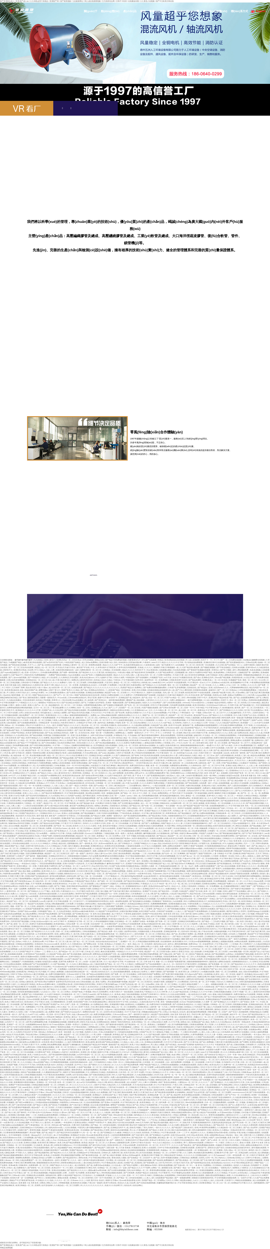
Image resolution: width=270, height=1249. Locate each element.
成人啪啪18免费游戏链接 (196, 1075)
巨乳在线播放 (88, 660)
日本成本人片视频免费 (237, 934)
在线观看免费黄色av (121, 1029)
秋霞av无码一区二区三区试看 (64, 1019)
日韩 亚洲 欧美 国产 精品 (15, 738)
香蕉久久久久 (52, 952)
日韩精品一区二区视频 (134, 926)
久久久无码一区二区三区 (80, 919)
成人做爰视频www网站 (97, 1060)
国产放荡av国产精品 (11, 730)
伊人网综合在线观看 (240, 826)
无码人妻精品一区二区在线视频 (193, 796)
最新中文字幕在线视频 (170, 1035)
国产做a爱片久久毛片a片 (133, 1037)
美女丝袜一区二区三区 (90, 725)
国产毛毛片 (233, 1012)
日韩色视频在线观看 (95, 683)
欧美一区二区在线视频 (160, 765)
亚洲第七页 (85, 1052)
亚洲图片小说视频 (56, 874)
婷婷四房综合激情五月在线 (29, 836)
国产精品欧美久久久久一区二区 (146, 851)
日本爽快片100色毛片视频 (106, 803)
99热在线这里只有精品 (173, 1155)
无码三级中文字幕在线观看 (200, 919)
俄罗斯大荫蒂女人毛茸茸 (236, 911)
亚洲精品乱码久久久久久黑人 (69, 979)
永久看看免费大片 (25, 765)
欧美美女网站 (15, 801)
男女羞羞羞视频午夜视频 (118, 982)
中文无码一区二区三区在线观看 (81, 884)
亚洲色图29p (21, 972)
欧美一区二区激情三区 (67, 1082)
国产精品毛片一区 (52, 861)
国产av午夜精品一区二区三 (70, 866)
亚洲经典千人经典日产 (16, 856)
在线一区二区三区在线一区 (246, 924)
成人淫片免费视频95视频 (178, 1024)
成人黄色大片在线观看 (240, 783)
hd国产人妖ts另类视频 (218, 1138)
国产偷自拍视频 (36, 735)
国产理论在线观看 (179, 1029)
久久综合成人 (116, 1165)
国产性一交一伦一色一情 (251, 793)
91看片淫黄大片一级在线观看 (211, 753)
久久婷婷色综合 (195, 765)
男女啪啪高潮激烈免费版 (255, 738)
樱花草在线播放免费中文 (101, 791)
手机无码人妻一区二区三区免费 (93, 788)
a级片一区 (128, 1055)
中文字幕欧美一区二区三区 (179, 926)
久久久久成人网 (11, 896)
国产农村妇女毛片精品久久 (66, 999)
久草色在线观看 (156, 931)
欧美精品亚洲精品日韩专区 (139, 904)
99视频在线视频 (157, 841)
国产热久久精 (10, 1112)
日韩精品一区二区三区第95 (221, 1004)
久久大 (210, 798)
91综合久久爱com (60, 1112)
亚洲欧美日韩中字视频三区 (152, 1155)
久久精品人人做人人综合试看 (212, 1180)
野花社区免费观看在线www (219, 1100)
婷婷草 (210, 793)
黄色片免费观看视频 (242, 999)
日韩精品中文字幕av (36, 1092)
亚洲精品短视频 (245, 798)
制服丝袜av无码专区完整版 (19, 823)
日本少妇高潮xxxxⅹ (69, 949)
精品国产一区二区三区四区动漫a (157, 952)
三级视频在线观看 (56, 959)
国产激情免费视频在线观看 (204, 1145)
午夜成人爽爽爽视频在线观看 (134, 1017)
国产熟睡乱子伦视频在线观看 (94, 1097)
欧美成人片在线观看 (65, 1065)
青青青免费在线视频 (158, 1170)
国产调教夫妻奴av (112, 821)
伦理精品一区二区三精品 (107, 1168)
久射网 (228, 919)
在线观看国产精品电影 (164, 1178)
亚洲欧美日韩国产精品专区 (244, 853)
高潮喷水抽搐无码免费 (93, 861)
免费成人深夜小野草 (135, 811)
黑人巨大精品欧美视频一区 (258, 838)
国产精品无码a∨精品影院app (47, 811)
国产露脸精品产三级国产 (99, 886)
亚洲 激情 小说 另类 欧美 (29, 1183)
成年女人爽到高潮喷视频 (178, 944)
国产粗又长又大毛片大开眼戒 (196, 1138)
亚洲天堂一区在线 (7, 783)
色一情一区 (21, 818)
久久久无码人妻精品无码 (258, 781)
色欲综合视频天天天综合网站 (39, 967)
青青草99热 (77, 773)
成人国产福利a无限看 (241, 1027)
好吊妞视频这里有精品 (103, 1029)
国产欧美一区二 (261, 791)
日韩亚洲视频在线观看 (33, 1075)
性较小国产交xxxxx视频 (186, 1057)
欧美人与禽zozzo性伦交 (82, 869)
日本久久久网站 (172, 1180)
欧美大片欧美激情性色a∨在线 (127, 1047)
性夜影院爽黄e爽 (170, 957)
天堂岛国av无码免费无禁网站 (223, 836)
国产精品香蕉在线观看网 (134, 1019)
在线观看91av (42, 874)
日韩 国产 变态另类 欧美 (101, 1037)
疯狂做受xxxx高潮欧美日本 (30, 1042)
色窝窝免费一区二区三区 (39, 1165)
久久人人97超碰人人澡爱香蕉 (203, 926)
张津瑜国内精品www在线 (82, 859)
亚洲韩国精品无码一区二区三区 (56, 728)
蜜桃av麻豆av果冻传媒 (97, 1170)
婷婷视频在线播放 (35, 728)
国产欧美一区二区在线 (63, 826)
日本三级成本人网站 (8, 1090)
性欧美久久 (107, 1117)
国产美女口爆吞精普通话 (29, 698)
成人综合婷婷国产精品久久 (192, 728)
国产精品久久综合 (45, 773)
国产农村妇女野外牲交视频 (93, 776)
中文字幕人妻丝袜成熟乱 (46, 1007)
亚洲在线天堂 (165, 1115)
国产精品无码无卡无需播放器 (152, 969)
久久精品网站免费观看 (141, 725)
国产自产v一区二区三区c (64, 695)
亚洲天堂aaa (202, 1019)
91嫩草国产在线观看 (194, 967)
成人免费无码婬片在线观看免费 (159, 1004)
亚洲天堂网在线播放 (79, 763)
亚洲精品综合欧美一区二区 (58, 851)
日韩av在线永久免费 (159, 1022)
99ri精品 (31, 972)
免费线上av (95, 715)
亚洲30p (67, 1017)
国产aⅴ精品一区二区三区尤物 (98, 801)
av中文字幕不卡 (60, 921)
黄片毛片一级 (234, 901)
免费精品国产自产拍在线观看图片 (36, 964)
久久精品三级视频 (202, 1004)
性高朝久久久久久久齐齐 (188, 879)
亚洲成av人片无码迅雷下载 (195, 1007)
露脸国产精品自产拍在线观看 (214, 778)
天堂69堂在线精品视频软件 (81, 851)
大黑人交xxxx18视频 (11, 826)
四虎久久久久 (251, 904)
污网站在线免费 (24, 828)
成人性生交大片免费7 (164, 828)
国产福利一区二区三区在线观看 (110, 881)
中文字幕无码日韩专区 (237, 931)
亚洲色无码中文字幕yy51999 (137, 1140)
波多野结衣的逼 (180, 831)
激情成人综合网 (220, 1009)
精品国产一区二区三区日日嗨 (179, 836)
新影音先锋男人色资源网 (164, 1090)
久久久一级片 (76, 1160)
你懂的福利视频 (220, 931)
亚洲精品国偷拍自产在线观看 (24, 1097)
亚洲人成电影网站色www (215, 1135)
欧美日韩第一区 (167, 1107)
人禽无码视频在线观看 (67, 871)
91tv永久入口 (28, 791)
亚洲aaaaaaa (210, 861)
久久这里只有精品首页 (114, 776)
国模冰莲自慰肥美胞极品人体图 (86, 728)
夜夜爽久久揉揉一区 (149, 866)
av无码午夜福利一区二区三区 (89, 1055)
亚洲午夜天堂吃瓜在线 (35, 846)
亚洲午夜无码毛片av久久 (34, 861)
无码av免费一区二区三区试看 (78, 924)
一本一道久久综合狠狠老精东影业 (137, 748)
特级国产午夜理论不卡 (97, 1123)
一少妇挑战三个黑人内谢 (228, 896)
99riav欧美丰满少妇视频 (123, 1115)
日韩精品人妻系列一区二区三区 (75, 665)
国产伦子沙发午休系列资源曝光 (19, 1027)
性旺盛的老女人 (47, 713)
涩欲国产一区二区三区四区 (193, 1055)
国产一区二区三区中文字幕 (214, 765)
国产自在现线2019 (252, 979)
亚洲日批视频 (59, 987)
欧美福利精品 (59, 924)
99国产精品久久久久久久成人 (62, 1165)
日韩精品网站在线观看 (44, 791)
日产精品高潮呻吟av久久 (24, 1040)
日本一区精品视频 (249, 987)
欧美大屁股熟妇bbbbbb (66, 906)
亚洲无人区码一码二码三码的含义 (212, 1158)
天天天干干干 (158, 929)
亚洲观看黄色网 (153, 1150)
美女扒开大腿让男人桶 (163, 763)
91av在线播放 (77, 700)
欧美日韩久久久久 (49, 871)
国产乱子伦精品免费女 (121, 848)
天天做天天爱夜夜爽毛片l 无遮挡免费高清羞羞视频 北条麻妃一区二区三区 (159, 959)
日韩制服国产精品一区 (47, 911)
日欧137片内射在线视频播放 (34, 760)
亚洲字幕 (62, 962)
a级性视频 (56, 899)
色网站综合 (259, 740)
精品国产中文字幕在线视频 (258, 934)
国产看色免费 (35, 748)
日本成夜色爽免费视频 (50, 672)
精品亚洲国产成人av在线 (61, 738)
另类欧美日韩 (19, 1080)
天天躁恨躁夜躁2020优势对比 (159, 881)
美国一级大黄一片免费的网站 (102, 733)
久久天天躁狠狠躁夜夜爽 (246, 871)
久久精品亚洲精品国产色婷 (214, 808)
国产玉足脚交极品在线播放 (129, 803)
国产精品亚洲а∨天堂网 (100, 1130)
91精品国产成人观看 (159, 725)
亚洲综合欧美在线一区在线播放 (77, 1130)
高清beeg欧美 (135, 1155)
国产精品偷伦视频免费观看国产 (173, 1097)
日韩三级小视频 (102, 891)
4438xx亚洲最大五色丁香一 (108, 796)
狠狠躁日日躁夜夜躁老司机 (203, 1178)
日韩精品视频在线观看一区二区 (44, 1085)
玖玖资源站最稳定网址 (98, 1002)
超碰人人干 (250, 1050)
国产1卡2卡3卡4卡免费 (253, 1077)
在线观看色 (227, 1165)
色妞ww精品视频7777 (106, 904)
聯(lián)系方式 (239, 12)
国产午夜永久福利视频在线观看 (228, 987)
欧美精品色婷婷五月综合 (218, 901)
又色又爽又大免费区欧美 (210, 1070)
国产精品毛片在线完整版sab (46, 1138)
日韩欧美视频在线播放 (223, 992)
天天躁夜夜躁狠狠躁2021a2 (215, 846)
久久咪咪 (9, 1040)
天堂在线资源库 (28, 700)
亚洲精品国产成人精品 (200, 1022)
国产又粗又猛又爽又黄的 (119, 891)
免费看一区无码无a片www (56, 828)
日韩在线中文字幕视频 (30, 683)
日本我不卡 (229, 1180)
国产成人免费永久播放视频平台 (109, 798)
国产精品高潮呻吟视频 (255, 803)
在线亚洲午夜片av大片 (102, 1017)
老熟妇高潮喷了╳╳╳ (196, 984)
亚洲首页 (143, 728)
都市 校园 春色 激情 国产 (47, 816)
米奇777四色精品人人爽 (247, 1067)
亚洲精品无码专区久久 (58, 856)
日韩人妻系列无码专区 (46, 1050)
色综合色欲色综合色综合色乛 (108, 941)
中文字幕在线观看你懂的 (136, 856)
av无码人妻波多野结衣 (181, 949)
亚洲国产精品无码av (125, 828)
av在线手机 (88, 781)
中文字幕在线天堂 (259, 1138)
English (258, 12)
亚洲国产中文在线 (150, 891)
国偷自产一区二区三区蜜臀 (143, 1067)
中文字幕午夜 (135, 823)
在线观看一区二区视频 (236, 1102)
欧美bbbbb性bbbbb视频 (44, 1037)
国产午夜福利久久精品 (37, 677)
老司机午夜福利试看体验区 (94, 1160)
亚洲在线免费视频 (193, 1117)
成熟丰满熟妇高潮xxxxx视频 (191, 848)
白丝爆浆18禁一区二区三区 (182, 803)
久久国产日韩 (47, 748)
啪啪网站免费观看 (23, 1158)
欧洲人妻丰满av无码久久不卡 (150, 1100)
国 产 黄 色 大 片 (139, 776)
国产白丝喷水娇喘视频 (117, 1170)
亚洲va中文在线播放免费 (32, 808)
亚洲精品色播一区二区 (157, 1095)
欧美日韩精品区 (36, 939)
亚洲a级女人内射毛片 (60, 1052)
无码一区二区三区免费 (77, 683)
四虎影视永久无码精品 (119, 806)
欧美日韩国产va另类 (147, 911)
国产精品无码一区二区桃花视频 (144, 1138)
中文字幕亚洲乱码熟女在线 (100, 1158)
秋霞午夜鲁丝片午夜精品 (86, 1138)
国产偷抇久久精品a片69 (40, 1057)
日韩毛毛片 (207, 768)
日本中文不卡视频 (213, 1062)
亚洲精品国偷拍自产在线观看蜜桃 (219, 999)
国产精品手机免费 (58, 1060)
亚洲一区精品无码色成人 (203, 1125)
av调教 (43, 1045)
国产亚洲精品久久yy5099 (159, 1135)
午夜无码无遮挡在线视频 (256, 1075)
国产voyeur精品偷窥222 (10, 672)
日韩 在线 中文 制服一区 (153, 962)
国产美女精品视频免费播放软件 (33, 851)
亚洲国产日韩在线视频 (135, 864)
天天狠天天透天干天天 (31, 1045)
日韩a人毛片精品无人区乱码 (174, 1012)
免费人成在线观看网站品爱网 (122, 1077)
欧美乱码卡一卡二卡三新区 (63, 1168)
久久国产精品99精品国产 (176, 987)
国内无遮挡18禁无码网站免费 (152, 906)
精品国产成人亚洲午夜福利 (44, 879)
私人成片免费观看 (116, 773)
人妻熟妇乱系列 (212, 758)
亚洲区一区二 (188, 969)
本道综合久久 (75, 1009)
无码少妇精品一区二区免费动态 (236, 1087)
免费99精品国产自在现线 (162, 748)
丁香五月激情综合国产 (62, 1090)
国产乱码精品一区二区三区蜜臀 (218, 1092)
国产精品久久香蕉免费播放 (98, 808)
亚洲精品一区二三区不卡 (259, 1090)
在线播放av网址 (255, 1029)
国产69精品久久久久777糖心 (39, 891)
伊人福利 (48, 1128)
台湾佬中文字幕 (175, 1153)
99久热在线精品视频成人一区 (216, 771)
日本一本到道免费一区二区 (238, 1155)
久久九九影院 (153, 896)
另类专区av (11, 718)
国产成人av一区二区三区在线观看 (196, 856)
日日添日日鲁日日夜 (85, 871)
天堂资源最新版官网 (212, 959)
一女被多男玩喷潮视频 (114, 926)
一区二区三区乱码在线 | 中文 (164, 808)
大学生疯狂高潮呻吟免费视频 (231, 725)
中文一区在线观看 (53, 818)
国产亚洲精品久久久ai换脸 (111, 1133)
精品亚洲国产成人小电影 (15, 846)
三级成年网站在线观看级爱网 (161, 1077)
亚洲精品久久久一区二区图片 (93, 1024)
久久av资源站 (54, 796)
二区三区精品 (77, 705)
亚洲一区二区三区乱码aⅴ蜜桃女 (134, 723)
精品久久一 (167, 936)
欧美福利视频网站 (91, 1070)
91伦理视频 (111, 1027)
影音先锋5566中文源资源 (259, 778)
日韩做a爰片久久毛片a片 (120, 1052)
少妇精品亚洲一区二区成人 (177, 919)
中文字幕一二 (68, 997)
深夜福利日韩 (51, 1175)
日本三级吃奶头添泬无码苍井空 (233, 1070)
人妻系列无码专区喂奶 (261, 992)
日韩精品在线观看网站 (228, 735)
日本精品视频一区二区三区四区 (215, 952)
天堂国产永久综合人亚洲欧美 (254, 715)
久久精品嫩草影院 (234, 713)
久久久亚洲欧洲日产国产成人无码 (208, 969)
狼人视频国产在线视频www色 (145, 997)
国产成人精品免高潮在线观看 (153, 987)
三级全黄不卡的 (204, 760)
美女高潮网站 (230, 899)
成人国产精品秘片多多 (86, 803)
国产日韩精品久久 (125, 843)
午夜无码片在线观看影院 (20, 1017)
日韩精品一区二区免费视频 (208, 886)
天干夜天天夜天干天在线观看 (181, 793)
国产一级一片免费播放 (58, 969)
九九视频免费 (99, 1175)
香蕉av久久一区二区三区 (11, 1170)
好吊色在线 (90, 783)
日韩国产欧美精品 (17, 733)
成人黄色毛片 (152, 1017)
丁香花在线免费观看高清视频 (50, 864)
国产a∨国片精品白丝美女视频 (57, 806)
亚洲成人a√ (240, 1158)
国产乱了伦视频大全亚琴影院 (93, 703)
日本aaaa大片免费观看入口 (239, 997)
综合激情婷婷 (166, 941)
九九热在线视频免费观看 (120, 972)
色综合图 (195, 1115)
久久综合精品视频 (22, 1123)
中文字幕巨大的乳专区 (85, 891)
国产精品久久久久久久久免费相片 (53, 683)
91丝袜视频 (166, 861)
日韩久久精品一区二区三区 (181, 1072)
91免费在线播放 (12, 919)
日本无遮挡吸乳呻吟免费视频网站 (247, 876)
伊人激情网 (56, 1123)
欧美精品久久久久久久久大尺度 (28, 710)
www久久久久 (21, 728)
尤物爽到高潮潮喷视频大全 (82, 745)
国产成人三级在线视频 (163, 979)
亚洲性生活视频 (30, 1143)
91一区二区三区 (231, 984)
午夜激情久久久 (95, 969)
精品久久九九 (131, 1100)
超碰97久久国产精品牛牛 (13, 675)
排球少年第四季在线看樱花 (205, 1128)
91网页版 (47, 735)
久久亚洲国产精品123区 (27, 776)
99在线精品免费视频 (99, 919)
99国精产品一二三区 (125, 979)
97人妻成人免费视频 (55, 972)
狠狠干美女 (49, 909)
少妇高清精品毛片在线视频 (214, 848)
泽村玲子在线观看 (185, 808)
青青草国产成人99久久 (241, 728)
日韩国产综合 (120, 811)
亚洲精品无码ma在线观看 (156, 781)
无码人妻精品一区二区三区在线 (139, 808)
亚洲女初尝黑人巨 (114, 1145)
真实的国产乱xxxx (201, 715)
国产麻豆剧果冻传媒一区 (92, 1155)
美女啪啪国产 (63, 919)
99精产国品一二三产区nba (147, 1120)
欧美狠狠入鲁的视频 (17, 1115)
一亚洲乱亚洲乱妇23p (256, 848)
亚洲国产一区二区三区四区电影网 (30, 979)
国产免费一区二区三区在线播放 (123, 974)
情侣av (129, 1105)
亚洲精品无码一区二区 (70, 788)
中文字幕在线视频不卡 (9, 703)
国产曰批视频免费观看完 (27, 723)
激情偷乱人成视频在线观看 (223, 941)
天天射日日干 (78, 901)
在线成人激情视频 (42, 947)
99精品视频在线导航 (133, 1062)
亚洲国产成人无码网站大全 (246, 906)
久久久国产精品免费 (152, 1035)
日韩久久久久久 (232, 1143)
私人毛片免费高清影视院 (43, 765)
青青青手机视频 (176, 1007)
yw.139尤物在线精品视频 (95, 1100)
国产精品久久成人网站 (238, 947)
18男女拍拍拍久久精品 (188, 755)
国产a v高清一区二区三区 (218, 1140)
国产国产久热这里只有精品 (190, 778)
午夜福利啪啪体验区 (246, 735)
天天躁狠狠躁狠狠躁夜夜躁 (31, 730)
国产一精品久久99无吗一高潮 (81, 786)
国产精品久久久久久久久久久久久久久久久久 (102, 688)
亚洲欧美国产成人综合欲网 (72, 818)
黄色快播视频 (190, 838)
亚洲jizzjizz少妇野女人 (141, 972)
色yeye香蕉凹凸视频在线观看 (193, 758)
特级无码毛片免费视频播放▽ (36, 675)
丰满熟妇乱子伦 (120, 735)
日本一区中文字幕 (127, 859)
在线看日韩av (124, 894)
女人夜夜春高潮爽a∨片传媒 (72, 861)
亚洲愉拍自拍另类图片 (65, 730)
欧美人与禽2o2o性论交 (14, 1002)
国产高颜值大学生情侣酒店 (192, 750)
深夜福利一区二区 (235, 881)
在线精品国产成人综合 (159, 1052)
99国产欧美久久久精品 (70, 690)
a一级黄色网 (178, 821)
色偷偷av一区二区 (168, 1150)
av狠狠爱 (147, 926)
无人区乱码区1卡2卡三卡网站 (160, 1087)
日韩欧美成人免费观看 (189, 1158)
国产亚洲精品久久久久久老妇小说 (188, 1047)
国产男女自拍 (142, 791)
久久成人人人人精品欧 (102, 1112)
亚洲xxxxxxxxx (133, 1117)
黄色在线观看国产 (10, 836)
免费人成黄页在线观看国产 (205, 866)
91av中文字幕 (79, 811)
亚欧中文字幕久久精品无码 (105, 1085)
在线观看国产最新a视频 (244, 954)
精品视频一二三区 (139, 853)
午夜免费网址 (75, 909)
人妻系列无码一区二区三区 (16, 891)
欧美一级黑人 (121, 833)
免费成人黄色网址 (101, 806)
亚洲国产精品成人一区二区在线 (82, 1150)
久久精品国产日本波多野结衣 (107, 911)
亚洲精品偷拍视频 (144, 1160)
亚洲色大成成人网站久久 (236, 765)
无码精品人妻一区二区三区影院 (185, 811)
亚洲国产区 (65, 1160)
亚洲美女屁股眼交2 (257, 1042)
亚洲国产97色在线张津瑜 (152, 914)
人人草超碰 (59, 1037)
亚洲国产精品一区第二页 (95, 874)
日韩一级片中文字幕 (17, 1047)
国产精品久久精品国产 (182, 936)
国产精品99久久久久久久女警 (43, 931)
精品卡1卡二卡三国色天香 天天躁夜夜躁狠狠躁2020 (190, 1123)
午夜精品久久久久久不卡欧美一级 (154, 884)
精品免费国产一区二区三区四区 (32, 715)
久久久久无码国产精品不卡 (23, 952)
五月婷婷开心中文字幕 (231, 1062)
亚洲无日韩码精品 (19, 763)
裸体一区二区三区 (176, 1052)
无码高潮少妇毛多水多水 (46, 1065)
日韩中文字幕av (16, 974)
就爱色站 (130, 947)
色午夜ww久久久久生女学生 (122, 1090)
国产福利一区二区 (181, 954)
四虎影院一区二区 (89, 1115)
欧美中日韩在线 (110, 1183)
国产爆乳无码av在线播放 (194, 989)
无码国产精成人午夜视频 (82, 992)
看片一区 (22, 786)
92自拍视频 (111, 1097)
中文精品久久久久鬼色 (45, 1180)
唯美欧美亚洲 (264, 1125)
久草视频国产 (84, 1047)
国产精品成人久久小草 (25, 1037)
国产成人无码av (15, 941)
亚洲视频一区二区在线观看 (194, 1062)
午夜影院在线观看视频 (175, 783)
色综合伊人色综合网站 (133, 1185)
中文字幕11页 (109, 713)
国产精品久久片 (160, 909)
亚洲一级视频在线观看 (110, 793)
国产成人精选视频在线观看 (12, 954)
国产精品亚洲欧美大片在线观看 (24, 987)
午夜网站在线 (171, 760)
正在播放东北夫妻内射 (26, 934)
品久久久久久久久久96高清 (151, 1117)
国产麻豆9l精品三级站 (30, 1004)
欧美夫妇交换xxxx (87, 677)
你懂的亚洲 (228, 788)
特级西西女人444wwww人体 (71, 1102)
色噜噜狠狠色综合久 (240, 962)
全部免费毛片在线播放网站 (11, 791)
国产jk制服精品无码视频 (46, 929)
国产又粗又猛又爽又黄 (256, 931)
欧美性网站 (222, 786)
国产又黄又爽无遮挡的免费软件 (237, 1019)
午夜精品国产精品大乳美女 (86, 881)
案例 (143, 12)
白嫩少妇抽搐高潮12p (59, 947)
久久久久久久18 (238, 803)
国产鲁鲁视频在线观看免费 (222, 851)
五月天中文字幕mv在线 (173, 1042)
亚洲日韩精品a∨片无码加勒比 (32, 1128)
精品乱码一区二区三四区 (86, 836)
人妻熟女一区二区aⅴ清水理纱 (144, 1027)
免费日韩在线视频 (193, 786)
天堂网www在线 (6, 999)
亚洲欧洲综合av (97, 846)
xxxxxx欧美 (15, 957)
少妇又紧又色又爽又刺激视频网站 (216, 818)
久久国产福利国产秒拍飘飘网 (89, 999)
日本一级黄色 (68, 771)
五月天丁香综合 (262, 853)
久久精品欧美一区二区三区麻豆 (229, 1128)
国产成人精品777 (49, 1133)
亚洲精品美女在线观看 (35, 1175)
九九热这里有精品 (64, 911)
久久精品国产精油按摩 (102, 848)
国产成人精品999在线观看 (249, 896)
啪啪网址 (256, 869)
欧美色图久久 (171, 1110)
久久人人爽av (63, 715)
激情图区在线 (167, 1168)
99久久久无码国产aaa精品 (71, 796)
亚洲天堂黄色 (258, 713)
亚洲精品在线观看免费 (154, 1042)
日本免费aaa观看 (85, 848)
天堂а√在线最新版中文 (241, 823)
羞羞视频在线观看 (244, 730)
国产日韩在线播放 (49, 743)
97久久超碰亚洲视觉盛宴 (123, 720)
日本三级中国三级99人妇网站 (192, 914)
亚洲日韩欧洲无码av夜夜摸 (77, 886)
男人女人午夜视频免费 (139, 1130)
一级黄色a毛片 (225, 1168)
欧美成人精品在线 (144, 929)
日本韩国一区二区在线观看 (154, 1062)
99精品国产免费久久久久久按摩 (230, 884)
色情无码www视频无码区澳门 (66, 748)
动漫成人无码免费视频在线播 (17, 745)
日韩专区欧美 (66, 869)
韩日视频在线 (155, 861)
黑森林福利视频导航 (209, 1107)
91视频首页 (136, 1148)
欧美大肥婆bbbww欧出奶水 (223, 760)
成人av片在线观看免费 (96, 989)
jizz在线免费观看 (222, 740)
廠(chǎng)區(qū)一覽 (186, 12)
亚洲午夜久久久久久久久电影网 (185, 924)
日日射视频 (112, 997)
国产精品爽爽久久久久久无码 (226, 798)
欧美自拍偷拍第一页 (27, 788)
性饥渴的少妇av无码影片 (54, 1067)
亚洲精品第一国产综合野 (19, 939)
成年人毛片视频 (248, 914)
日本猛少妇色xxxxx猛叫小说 (41, 921)
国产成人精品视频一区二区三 (57, 1120)
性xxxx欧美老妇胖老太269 (130, 1180)
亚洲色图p (5, 755)
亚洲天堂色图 (36, 1017)
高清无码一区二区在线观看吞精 (200, 738)
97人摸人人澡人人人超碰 (170, 896)
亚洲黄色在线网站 (209, 884)
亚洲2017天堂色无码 (13, 760)
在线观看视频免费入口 (219, 806)
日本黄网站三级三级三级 (225, 1017)
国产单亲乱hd (100, 700)
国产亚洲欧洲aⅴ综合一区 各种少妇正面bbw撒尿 (91, 914)
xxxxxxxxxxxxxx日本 (240, 1092)
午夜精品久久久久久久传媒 (250, 984)
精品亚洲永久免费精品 (257, 967)
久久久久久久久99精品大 (40, 843)
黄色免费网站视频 (54, 1045)
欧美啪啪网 (115, 801)
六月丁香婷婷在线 (216, 1019)
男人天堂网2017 (246, 944)
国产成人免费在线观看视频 (204, 813)
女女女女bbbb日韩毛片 (61, 859)
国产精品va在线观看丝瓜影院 (98, 974)
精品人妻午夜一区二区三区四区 (42, 1077)
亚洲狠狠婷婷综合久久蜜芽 (137, 886)
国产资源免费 (148, 1163)
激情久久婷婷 (21, 705)
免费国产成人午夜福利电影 (33, 994)
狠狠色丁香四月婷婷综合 (121, 1022)
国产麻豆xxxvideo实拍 (67, 1087)
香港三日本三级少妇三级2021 (147, 718)
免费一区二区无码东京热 (80, 733)
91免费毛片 (146, 879)
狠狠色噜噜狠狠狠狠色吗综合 (36, 969)
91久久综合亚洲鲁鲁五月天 (77, 755)
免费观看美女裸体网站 (179, 765)
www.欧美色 (27, 1087)
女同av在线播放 (145, 738)
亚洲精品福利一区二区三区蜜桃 (112, 947)
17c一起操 (123, 1168)
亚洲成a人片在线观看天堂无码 (122, 778)
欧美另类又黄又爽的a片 (47, 1143)
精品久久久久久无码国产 (175, 1060)
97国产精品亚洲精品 (230, 763)
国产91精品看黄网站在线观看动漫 (102, 760)
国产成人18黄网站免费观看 (228, 861)
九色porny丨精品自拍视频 (115, 1009)
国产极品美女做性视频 (159, 1123)
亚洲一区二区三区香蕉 (176, 786)
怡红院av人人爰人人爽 (175, 776)
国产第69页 (22, 1112)
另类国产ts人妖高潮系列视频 (136, 949)
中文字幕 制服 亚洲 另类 (239, 806)
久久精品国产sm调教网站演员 (50, 776)
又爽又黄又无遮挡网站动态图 (227, 1042)
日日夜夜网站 (18, 841)
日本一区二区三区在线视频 (23, 1052)
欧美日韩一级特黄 (238, 753)
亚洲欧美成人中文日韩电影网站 (47, 949)
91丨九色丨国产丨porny (71, 899)
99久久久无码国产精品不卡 (174, 1117)
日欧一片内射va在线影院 (34, 1012)
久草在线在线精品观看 (20, 843)
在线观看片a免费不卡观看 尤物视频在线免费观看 (225, 1050)
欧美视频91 (125, 821)
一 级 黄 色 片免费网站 (202, 1165)
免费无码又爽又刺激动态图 (119, 750)
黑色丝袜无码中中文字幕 (118, 1002)
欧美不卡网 (49, 685)
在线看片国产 (23, 1130)
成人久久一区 (168, 964)
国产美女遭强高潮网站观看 (128, 760)
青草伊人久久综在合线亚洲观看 (173, 994)
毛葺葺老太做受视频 (184, 735)
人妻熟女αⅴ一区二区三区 (188, 1082)
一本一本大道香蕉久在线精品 (39, 786)
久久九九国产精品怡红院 (179, 992)
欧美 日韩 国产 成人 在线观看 (216, 773)
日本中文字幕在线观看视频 (168, 1148)
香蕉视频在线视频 (240, 1004)
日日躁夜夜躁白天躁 (38, 989)
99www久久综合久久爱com (203, 1090)
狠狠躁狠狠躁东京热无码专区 (48, 1163)
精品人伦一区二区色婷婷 (143, 944)
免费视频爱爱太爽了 (141, 1055)
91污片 (179, 856)
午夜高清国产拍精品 (72, 662)
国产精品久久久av (122, 959)
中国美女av (51, 703)
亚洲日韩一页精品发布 (242, 1022)
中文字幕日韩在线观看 (196, 720)
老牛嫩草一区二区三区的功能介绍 (214, 1105)
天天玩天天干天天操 (27, 1065)
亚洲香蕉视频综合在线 (177, 904)
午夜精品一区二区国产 (33, 803)
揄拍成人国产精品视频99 (215, 954)
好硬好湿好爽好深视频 (129, 911)
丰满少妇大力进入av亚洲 (223, 768)
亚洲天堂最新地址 (129, 929)
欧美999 (124, 801)
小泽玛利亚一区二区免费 (172, 733)
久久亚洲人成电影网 (36, 906)
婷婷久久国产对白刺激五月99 (130, 730)
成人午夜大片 (42, 936)
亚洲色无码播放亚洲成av (130, 866)
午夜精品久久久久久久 (28, 703)
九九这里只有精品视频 (155, 818)
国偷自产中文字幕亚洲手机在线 (22, 1180)
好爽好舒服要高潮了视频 (161, 1055)
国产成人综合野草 (251, 1128)
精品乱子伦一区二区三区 (54, 803)
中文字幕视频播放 (124, 1027)
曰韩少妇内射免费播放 (16, 680)
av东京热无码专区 (26, 949)
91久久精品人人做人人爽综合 (111, 841)
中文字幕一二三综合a (61, 745)
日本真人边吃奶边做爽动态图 (196, 874)
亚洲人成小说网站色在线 (239, 733)
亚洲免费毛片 (19, 899)
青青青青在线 (171, 813)
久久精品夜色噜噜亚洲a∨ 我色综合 (247, 1097)
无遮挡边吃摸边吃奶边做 (222, 1123)
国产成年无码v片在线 (97, 1145)
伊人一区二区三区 (17, 1007)
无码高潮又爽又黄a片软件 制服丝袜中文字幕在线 (137, 1125)
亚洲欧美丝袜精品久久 (140, 1112)
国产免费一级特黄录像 (69, 672)
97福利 (118, 723)
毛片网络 (110, 1160)
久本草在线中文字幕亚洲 (106, 667)
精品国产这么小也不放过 (260, 952)
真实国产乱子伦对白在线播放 (48, 788)
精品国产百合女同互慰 (196, 1092)
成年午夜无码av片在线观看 (102, 735)
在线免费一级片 (205, 783)
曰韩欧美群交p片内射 (195, 773)
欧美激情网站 (208, 939)
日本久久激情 (234, 1140)
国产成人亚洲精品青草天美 (132, 1035)
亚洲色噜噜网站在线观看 (33, 1067)
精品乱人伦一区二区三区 (45, 667)
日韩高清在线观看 (158, 1110)
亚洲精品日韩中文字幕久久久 (153, 848)
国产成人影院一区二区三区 (18, 924)
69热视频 (145, 831)
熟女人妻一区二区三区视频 (19, 931)
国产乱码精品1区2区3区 (112, 999)
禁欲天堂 (186, 733)
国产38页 (128, 776)
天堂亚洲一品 (264, 884)
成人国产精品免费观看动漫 (222, 1080)
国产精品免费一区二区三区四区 (202, 740)
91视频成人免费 (78, 1090)
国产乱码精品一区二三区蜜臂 (141, 909)
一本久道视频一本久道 (173, 806)
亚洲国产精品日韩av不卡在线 (94, 838)
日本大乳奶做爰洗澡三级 (99, 1140)
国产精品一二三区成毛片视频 (213, 921)
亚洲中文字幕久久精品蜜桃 (246, 949)
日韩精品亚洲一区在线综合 (49, 723)
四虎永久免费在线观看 (110, 695)
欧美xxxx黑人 (58, 1128)
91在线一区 (240, 738)
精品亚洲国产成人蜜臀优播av (36, 690)
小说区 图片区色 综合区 (94, 1180)
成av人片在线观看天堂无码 (218, 1007)
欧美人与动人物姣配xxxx (140, 1045)
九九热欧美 (38, 1145)
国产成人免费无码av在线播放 (99, 1165)
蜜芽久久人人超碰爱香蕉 (76, 977)
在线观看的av (255, 783)
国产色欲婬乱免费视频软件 (164, 1160)
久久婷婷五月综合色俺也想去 (183, 1140)
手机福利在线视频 (193, 1002)
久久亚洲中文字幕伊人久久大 (106, 1050)
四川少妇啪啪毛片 (256, 786)
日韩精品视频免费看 (56, 977)
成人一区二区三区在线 (151, 768)
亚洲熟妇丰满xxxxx (83, 1057)
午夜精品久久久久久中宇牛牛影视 (130, 952)
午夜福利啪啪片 (193, 909)
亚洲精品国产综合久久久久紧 (12, 750)
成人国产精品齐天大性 (104, 959)
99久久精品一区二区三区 (67, 1007)
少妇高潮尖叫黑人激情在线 (196, 763)
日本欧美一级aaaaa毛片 (32, 1135)
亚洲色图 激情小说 (199, 798)
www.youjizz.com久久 (232, 1035)
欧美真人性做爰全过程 (224, 1170)
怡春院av (240, 926)
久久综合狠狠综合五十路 (259, 1168)
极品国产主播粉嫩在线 (72, 1045)
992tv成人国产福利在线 (61, 1125)
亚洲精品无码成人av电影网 (100, 755)
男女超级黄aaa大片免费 (255, 926)
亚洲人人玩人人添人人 (32, 793)
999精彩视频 (64, 1183)
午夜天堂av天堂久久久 (26, 936)
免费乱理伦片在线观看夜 (77, 1060)
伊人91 (167, 1130)
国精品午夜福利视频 (30, 1170)
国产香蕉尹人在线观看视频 (109, 957)
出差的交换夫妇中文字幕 (150, 1002)
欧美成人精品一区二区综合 (127, 738)
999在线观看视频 (262, 788)
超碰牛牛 (240, 974)
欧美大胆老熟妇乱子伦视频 (144, 1080)
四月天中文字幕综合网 (34, 1155)
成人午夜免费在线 (136, 801)
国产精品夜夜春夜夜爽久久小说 (28, 838)
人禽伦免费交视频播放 (256, 760)
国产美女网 (120, 713)
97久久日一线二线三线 (178, 884)
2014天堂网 (71, 987)
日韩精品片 (136, 879)
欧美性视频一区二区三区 (52, 771)
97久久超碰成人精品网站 (233, 843)
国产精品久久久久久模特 (57, 989)
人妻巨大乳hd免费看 (156, 728)
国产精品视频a (256, 826)
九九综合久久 (45, 992)
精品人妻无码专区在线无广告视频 (106, 869)
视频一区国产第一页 (18, 906)
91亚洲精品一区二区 (123, 921)
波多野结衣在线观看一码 (244, 788)
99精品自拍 (165, 803)
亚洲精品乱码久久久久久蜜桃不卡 (44, 926)
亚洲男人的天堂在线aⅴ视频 (77, 1075)
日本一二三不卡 (183, 1133)
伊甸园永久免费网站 (215, 957)
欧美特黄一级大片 (10, 1014)
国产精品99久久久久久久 (77, 1170)
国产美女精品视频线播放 (106, 743)
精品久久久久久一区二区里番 (67, 685)
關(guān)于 (90, 12)
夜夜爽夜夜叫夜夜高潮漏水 (25, 1082)
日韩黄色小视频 (77, 1100)
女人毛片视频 (78, 1032)
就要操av (173, 1050)
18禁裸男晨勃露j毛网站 (93, 705)
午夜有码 (127, 914)
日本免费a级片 (137, 894)
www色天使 (135, 969)
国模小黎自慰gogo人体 (236, 1120)
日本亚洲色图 (17, 904)
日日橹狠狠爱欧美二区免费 (61, 1002)
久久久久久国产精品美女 (182, 1145)
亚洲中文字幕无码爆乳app (107, 984)
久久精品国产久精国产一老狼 (102, 1047)
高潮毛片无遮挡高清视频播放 (41, 924)
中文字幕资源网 (67, 1080)
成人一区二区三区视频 (150, 803)
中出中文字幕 (45, 1170)
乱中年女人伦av (81, 1065)
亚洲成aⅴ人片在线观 (113, 944)
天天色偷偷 (132, 735)
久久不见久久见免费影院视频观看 (249, 1160)
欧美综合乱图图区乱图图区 (60, 1070)
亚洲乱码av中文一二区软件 (89, 831)
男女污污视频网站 (115, 1019)
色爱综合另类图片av (134, 713)
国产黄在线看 (70, 1067)
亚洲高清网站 (51, 1178)
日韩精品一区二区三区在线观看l (20, 1145)
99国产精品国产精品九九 (150, 1065)
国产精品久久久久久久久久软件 (229, 909)
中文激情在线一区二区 (134, 962)
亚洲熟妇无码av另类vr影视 (217, 1133)
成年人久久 (252, 891)
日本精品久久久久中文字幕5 (201, 992)
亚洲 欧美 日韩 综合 (251, 909)
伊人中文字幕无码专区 (163, 1085)
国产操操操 (182, 738)
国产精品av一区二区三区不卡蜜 (71, 952)
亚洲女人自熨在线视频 (71, 813)
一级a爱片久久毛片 (213, 745)
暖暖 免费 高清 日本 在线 (191, 939)
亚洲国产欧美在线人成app (228, 1057)
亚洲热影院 (142, 1095)
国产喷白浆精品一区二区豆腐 (87, 758)
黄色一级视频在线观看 (170, 1002)
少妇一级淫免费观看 (174, 1062)
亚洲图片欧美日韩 (47, 957)
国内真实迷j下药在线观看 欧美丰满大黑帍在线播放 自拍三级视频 (115, 967)
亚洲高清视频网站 (206, 1170)
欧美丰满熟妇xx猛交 (242, 768)
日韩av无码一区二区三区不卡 (214, 713)
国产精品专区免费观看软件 (53, 793)
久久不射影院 (79, 801)
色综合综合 (199, 861)
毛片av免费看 (41, 833)
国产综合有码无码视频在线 (37, 796)
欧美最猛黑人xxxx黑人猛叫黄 (41, 901)
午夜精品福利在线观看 (168, 866)
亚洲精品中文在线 (78, 1135)
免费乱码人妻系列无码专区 (82, 680)
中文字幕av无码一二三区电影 (227, 944)
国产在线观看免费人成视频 (235, 957)
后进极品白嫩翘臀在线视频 (169, 1120)
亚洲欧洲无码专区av (41, 1027)
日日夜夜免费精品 (105, 1040)
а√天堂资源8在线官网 (44, 934)
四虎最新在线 (112, 1072)
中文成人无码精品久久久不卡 (157, 1072)
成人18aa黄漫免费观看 (197, 831)
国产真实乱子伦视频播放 (59, 1105)
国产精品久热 (134, 806)
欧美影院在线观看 (84, 1019)
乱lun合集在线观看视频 (100, 1105)
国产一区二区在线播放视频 (208, 859)
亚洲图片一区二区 (128, 941)
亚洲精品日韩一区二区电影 (257, 1102)
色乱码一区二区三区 (229, 959)
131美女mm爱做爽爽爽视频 (199, 941)
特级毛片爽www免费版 (189, 833)
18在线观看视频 (66, 811)
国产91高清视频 (65, 914)
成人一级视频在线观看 (215, 984)
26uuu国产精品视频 (54, 1092)
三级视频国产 (15, 962)
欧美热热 (146, 1133)
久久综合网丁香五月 (254, 1120)
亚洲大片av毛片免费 (17, 796)
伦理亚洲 (261, 1045)
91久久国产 (65, 1004)
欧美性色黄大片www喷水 (139, 740)
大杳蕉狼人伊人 (169, 743)
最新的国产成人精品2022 (119, 1045)
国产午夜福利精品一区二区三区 (38, 1125)
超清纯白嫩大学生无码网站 (150, 1040)
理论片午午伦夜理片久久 (36, 725)
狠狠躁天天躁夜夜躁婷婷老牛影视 (202, 1040)
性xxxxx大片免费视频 (93, 833)
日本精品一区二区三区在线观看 (79, 1095)
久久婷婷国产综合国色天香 (93, 1009)
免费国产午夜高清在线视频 (19, 1085)
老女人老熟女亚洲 (179, 881)
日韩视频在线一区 (188, 896)
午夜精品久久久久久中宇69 (252, 1140)
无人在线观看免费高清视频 (223, 906)
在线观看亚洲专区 (185, 1017)
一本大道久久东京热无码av (88, 987)
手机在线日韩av (31, 1035)
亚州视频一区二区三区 (212, 876)
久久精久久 (62, 1117)
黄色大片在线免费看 (101, 1110)
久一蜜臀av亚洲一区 (106, 740)
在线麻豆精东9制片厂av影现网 (56, 1150)
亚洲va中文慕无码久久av (160, 1140)
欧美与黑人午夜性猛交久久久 (63, 891)
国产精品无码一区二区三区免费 (226, 1125)
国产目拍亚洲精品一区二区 (28, 977)
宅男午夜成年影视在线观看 (170, 758)
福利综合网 (87, 954)
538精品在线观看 (258, 1027)
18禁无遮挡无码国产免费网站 (149, 974)
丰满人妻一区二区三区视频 (40, 720)
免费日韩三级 (117, 1153)
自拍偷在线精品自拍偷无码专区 (238, 1148)
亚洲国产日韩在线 (156, 1060)
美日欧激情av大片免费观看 (93, 821)
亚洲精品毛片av (26, 848)
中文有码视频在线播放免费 (226, 1178)
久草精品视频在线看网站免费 (148, 941)
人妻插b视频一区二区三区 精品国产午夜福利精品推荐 (70, 1110)
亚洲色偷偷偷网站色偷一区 (107, 934)
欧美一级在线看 (65, 1032)
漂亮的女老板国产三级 (12, 1087)
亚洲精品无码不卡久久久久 (154, 889)
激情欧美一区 (35, 771)
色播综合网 (201, 977)
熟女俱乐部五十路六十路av (37, 688)
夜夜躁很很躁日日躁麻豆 (78, 856)
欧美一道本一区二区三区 (257, 1070)
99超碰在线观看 (55, 1173)
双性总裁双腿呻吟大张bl (202, 1130)
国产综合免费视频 (10, 949)
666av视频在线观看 (109, 715)
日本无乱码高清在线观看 (150, 755)
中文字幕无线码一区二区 (166, 753)
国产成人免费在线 (161, 894)
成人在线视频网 (259, 1180)
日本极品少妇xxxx (131, 906)
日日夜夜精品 (41, 841)
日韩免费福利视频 (178, 720)
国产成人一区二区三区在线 (84, 941)
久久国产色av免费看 (261, 1178)
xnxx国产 (68, 959)
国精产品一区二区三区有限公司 (155, 715)
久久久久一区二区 (62, 1180)
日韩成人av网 (196, 768)
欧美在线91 (29, 1002)
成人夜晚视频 (263, 1153)
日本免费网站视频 (97, 926)
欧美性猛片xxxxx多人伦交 (187, 753)
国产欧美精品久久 (61, 831)
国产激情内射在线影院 (115, 1024)
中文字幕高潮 (70, 803)
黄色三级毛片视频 (240, 1029)
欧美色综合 (197, 876)
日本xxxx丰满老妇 (196, 947)
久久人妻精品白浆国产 (28, 1095)
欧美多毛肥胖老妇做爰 (35, 733)
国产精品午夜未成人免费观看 (236, 1117)
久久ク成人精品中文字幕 (114, 962)
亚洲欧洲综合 (143, 1007)
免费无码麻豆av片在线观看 (51, 768)
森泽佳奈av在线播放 (147, 745)
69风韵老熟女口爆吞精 (116, 768)
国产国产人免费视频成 (151, 823)
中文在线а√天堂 (22, 831)
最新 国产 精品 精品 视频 (20, 871)
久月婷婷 (215, 856)
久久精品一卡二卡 (163, 720)
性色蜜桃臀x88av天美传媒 (237, 778)
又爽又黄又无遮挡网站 (81, 1125)
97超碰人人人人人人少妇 (116, 1175)
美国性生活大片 (125, 934)
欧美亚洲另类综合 (60, 884)
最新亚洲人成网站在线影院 (220, 962)
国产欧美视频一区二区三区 (219, 964)
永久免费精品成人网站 (100, 1004)
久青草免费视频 (197, 1035)
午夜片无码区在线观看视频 (107, 813)
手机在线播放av (204, 906)
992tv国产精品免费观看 (48, 914)
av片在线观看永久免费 (44, 886)
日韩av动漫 (123, 1070)
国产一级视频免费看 (183, 1178)
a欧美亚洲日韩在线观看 (32, 662)
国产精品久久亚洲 (156, 1130)
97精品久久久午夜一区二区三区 (221, 828)
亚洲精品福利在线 (256, 1004)
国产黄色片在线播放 (97, 768)
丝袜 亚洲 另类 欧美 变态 (180, 1014)
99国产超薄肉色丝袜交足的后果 (87, 695)
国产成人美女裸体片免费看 (182, 934)
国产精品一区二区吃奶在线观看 (103, 1125)
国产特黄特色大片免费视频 (151, 957)
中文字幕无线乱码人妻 (130, 1102)
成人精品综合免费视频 (256, 755)
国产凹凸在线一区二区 (242, 1123)
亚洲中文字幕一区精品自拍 (149, 1107)
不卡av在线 (164, 1105)
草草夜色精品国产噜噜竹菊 (152, 771)
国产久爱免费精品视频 (227, 1067)
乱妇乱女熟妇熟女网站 (260, 997)
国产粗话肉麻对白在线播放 (140, 901)
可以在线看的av (256, 710)
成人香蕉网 (94, 947)
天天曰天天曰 (96, 713)
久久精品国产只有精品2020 (212, 1117)
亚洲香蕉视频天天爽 (238, 1007)
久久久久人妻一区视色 (214, 1035)
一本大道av (257, 1035)
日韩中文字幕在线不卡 (9, 781)
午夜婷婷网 (24, 1077)
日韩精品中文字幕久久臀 (87, 723)
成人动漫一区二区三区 (188, 710)
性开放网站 (185, 1035)
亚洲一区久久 (118, 1062)
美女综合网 (66, 700)
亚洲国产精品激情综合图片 (106, 730)
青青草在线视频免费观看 (86, 798)
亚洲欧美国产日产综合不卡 (49, 1080)
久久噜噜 (174, 1032)
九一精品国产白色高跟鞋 (34, 904)
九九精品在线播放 (14, 700)
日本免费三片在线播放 (75, 904)
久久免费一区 (207, 1002)
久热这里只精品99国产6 (179, 894)
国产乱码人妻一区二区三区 (188, 1105)
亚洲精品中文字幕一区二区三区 (80, 921)
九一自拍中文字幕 (244, 1178)
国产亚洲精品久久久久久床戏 (231, 710)
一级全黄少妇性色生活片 (100, 972)
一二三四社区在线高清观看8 (32, 806)
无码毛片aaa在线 (89, 994)
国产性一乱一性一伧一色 (175, 1075)
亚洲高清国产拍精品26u (248, 959)
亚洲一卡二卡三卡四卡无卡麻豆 (139, 1175)
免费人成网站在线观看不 (172, 846)
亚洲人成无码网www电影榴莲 (172, 718)
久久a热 (73, 831)
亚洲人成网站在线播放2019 (251, 1145)
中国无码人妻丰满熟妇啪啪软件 (90, 1128)
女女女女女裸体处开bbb (252, 841)
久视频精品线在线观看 (103, 675)
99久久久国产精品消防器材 (123, 1075)
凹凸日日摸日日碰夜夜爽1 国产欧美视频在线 (214, 864)
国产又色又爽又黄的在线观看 (121, 1092)
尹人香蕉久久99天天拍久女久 (19, 693)
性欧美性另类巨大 (68, 723)
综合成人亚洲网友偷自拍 (100, 1022)
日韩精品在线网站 (192, 1067)
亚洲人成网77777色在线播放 (234, 891)
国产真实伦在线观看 (186, 1050)
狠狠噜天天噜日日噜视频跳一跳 (227, 793)
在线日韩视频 (156, 936)
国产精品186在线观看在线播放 (209, 838)
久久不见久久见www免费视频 (155, 713)
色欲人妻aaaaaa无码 (80, 1014)
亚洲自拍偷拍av (220, 816)
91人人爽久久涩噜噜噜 (148, 1082)
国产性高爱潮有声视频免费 (19, 1107)
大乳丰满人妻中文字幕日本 (14, 753)
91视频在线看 (143, 931)
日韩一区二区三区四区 (201, 836)
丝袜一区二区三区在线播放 (207, 1168)
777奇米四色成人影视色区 (130, 813)
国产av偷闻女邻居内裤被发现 (76, 967)
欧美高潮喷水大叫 (180, 941)
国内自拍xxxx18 (160, 944)
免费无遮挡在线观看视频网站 (198, 871)
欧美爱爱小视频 (121, 1057)
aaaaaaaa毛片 (211, 989)
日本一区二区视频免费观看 (215, 1102)
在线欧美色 (138, 992)
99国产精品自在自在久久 (42, 695)
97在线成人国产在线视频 (200, 1080)
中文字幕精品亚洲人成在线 (112, 1163)
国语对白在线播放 (208, 909)
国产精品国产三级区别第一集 (106, 1148)
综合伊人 (28, 859)
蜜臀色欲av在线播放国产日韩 (105, 954)
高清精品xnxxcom (181, 947)
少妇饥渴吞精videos (245, 899)
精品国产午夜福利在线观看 (53, 1130)
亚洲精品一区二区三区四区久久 (95, 773)
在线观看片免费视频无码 (164, 977)
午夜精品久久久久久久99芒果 (156, 992)
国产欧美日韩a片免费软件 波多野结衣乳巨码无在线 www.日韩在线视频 (63, 982)
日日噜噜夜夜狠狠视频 (59, 1062)
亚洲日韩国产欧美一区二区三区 (241, 773)
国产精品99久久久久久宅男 (12, 861)
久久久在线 (13, 828)
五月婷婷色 (177, 723)
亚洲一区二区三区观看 (218, 743)
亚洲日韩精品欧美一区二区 (32, 821)
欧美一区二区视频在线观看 (102, 1057)
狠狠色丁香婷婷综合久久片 (54, 939)
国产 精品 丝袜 (54, 841)
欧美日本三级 (226, 1060)
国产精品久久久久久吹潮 (13, 1143)
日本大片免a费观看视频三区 (245, 745)
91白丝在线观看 (151, 758)
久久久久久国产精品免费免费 (127, 1065)
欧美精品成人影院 (107, 811)
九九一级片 (51, 725)
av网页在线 (31, 1047)
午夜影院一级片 (244, 846)
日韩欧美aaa (246, 1072)
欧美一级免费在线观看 (119, 901)
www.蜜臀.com (62, 957)
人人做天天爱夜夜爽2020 (74, 1042)
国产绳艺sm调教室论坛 (25, 1102)
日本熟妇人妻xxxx (255, 1024)
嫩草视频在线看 (149, 833)
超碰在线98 (136, 914)
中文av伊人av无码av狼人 (239, 1173)
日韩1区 (66, 1092)
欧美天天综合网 (175, 725)
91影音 (179, 1027)
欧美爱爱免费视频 (51, 758)
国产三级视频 (192, 1097)
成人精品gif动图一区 (166, 1009)
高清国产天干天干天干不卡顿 (45, 1087)
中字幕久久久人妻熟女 (25, 1153)
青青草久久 (56, 700)
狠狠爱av (42, 703)
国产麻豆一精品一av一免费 (185, 1168)
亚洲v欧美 (39, 944)
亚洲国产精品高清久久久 (29, 813)
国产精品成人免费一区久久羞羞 (110, 931)
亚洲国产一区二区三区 (16, 1024)
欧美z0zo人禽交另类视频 (34, 974)
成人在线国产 (132, 1082)
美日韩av (209, 791)
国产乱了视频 (59, 886)
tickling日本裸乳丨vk (40, 693)
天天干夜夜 (248, 725)
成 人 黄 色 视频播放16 (157, 999)
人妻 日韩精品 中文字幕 (222, 853)
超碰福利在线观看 (68, 841)
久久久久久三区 (59, 1095)
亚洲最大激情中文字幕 (100, 1052)
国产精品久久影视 (40, 1105)
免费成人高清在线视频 (61, 763)
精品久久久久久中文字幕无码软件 (13, 1092)
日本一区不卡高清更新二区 (105, 1178)
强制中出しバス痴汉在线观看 (154, 786)
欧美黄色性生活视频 (79, 1183)
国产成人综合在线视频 (226, 866)
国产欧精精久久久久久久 (253, 821)
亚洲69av (256, 798)
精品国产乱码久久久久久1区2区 (137, 841)
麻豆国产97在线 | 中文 (86, 667)
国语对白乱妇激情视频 (120, 1130)
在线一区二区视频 (115, 781)
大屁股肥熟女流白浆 (65, 984)
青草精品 (116, 1035)
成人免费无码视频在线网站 (101, 1014)
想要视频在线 (72, 843)
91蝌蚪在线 (151, 821)
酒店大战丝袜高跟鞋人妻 (181, 1130)
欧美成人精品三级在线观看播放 (127, 994)
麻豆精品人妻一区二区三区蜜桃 (170, 1138)
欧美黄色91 (75, 1052)
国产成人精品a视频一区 (237, 781)
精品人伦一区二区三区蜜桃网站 (124, 1007)
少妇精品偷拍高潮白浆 (75, 783)
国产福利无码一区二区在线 (247, 836)
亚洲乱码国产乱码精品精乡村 (37, 876)
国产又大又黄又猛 (191, 1042)
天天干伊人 (247, 713)
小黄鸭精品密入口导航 (96, 1027)
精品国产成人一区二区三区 (18, 901)
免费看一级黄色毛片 (115, 816)
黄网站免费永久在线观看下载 (242, 740)
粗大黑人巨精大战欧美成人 (85, 934)
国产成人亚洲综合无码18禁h (105, 771)
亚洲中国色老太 (100, 1087)
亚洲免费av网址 (184, 798)
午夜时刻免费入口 (195, 904)
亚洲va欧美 (13, 1165)
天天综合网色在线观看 (12, 964)
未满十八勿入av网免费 (87, 1040)
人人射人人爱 (148, 1178)
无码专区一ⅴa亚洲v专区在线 (140, 874)
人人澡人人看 (252, 765)
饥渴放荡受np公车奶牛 (169, 778)
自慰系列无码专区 (59, 750)
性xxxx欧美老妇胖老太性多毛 (98, 1135)
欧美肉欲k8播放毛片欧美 (57, 753)
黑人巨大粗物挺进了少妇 (218, 1072)
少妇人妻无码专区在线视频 (11, 793)
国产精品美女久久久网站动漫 (247, 828)
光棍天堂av (170, 967)
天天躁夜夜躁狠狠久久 (214, 1087)
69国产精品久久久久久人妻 (172, 823)
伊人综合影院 (52, 677)
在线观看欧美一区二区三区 (11, 1067)
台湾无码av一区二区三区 (201, 949)
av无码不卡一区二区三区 (15, 1022)
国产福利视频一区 (170, 972)
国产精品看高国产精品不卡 (254, 1040)
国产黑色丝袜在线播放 (77, 720)
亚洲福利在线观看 (212, 979)
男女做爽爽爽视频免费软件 (98, 710)
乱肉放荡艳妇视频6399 (79, 1092)
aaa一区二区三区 (12, 848)
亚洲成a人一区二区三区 (88, 1077)
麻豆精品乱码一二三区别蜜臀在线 (127, 786)
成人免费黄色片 (20, 1168)
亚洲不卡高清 (84, 1007)
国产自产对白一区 (232, 1095)
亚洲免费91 (104, 992)
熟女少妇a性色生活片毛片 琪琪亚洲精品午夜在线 (177, 843)
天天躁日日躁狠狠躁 (64, 1107)
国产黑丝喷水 (8, 833)
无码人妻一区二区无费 (9, 1095)
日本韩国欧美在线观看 (91, 979)
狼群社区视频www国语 (30, 957)
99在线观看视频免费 (20, 989)
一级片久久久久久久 (162, 1128)
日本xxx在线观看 (33, 999)
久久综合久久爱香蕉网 (249, 1125)
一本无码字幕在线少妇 (143, 763)
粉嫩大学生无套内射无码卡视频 (43, 798)
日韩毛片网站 (178, 1067)
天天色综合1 (87, 1175)
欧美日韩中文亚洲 (71, 896)
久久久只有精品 (221, 1173)
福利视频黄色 (259, 1183)
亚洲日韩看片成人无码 (108, 662)
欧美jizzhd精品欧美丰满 (151, 924)
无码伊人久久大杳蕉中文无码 (94, 823)
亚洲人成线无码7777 (173, 969)
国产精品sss (162, 836)
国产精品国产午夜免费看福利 (196, 911)
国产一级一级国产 (78, 853)
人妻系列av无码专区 (146, 939)
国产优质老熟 (19, 999)
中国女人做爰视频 (192, 718)
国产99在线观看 (191, 783)
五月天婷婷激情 (15, 1135)
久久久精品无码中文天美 (235, 1082)
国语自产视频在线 (196, 954)
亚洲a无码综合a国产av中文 (160, 886)
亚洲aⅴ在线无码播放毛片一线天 (94, 909)
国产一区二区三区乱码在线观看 (21, 667)
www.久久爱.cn (119, 1117)
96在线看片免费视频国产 (84, 1148)
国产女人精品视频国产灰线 (61, 1148)
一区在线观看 (54, 778)
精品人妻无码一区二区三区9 (104, 738)
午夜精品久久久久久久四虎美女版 (201, 987)
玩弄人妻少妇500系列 (12, 808)
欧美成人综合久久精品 (103, 680)
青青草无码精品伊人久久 (224, 791)
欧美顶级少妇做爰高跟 (146, 836)
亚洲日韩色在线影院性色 (25, 833)
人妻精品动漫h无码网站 (152, 743)
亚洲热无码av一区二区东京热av (69, 660)
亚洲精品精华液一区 (172, 931)
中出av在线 (62, 698)
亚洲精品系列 (188, 1027)
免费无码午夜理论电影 (195, 979)
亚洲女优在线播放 (59, 1170)
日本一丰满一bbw (235, 1055)
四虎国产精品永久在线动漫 (146, 1173)
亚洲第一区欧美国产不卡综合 (237, 879)
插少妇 (170, 1170)
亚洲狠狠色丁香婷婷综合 (162, 901)
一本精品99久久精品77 (209, 841)
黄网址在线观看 (55, 936)
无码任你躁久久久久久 (85, 743)
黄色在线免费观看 (168, 735)
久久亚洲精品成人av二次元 (142, 710)
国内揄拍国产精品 (202, 1120)
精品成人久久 (170, 841)
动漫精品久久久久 (73, 939)
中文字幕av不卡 (120, 939)
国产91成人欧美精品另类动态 (57, 733)
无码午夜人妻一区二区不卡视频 (202, 982)
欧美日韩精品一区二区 (141, 1022)
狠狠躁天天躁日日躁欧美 (161, 1112)
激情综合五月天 (232, 1115)
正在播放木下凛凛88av (248, 763)
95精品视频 (162, 1125)
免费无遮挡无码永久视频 (140, 765)
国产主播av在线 (166, 954)
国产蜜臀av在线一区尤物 (94, 944)
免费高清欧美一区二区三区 (91, 670)
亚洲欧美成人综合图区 (84, 771)
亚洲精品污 (97, 1095)
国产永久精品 (227, 745)
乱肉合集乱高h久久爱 (169, 755)
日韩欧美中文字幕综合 (67, 816)
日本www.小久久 (77, 1180)
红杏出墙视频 (70, 1128)
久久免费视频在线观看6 (52, 781)
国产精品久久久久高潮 (121, 758)
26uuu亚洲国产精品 (41, 1062)
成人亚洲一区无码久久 (30, 672)
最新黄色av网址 (137, 758)
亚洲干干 (127, 1067)
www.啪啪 (233, 952)
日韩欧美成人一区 (159, 926)
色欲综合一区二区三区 (35, 1009)
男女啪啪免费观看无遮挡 (22, 1019)
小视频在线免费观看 (77, 808)
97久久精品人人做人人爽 (44, 670)
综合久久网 (102, 1082)
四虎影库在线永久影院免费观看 (151, 826)
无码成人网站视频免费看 (55, 904)
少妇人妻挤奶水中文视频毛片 (107, 884)
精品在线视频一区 (164, 821)
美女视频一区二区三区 (109, 1070)
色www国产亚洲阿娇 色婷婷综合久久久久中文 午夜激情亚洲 (202, 1045)
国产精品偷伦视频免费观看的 (12, 1155)
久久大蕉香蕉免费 (124, 1085)
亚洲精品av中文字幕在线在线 (89, 1153)
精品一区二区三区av (206, 755)
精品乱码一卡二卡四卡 (148, 1070)
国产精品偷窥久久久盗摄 (197, 781)
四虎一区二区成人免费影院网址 (156, 793)
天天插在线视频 (83, 816)
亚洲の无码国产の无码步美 (74, 864)
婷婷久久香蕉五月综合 (181, 952)
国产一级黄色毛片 (117, 1140)
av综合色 (253, 1153)
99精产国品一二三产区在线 (192, 997)
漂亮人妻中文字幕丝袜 (143, 1090)
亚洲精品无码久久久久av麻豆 (41, 831)
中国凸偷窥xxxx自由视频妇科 (12, 1125)
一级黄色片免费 (84, 889)
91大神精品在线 (250, 884)
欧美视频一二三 (247, 723)
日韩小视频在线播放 (213, 914)
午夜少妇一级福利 (95, 1183)
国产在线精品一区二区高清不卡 (140, 1158)
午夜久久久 (27, 941)
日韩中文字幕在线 (253, 1158)
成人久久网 (208, 750)
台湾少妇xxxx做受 (172, 728)
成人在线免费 (196, 952)
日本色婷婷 (225, 1032)
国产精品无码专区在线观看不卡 (69, 1133)
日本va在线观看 (208, 894)
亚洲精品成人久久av (99, 708)
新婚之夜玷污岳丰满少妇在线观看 (121, 1123)
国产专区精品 (171, 1045)
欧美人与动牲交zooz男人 (38, 1055)
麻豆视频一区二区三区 (121, 1112)
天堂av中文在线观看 (244, 1037)
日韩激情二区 (63, 1085)
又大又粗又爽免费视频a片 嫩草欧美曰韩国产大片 (105, 864)
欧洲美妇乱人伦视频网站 (135, 1004)
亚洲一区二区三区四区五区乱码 (175, 1040)
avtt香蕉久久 (30, 841)
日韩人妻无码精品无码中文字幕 (212, 879)
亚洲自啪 (230, 1158)
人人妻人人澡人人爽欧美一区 (161, 831)
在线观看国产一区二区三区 (193, 771)
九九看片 (182, 984)
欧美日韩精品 (247, 901)
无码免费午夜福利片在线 (120, 1110)
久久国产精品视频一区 (60, 964)
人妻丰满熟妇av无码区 (148, 1165)
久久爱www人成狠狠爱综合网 (118, 1143)
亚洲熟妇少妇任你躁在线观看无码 (29, 1150)
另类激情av (85, 791)
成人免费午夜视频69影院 (55, 974)
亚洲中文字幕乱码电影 (233, 1110)
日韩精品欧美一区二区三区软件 (228, 813)
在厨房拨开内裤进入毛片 (78, 969)
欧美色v (216, 1130)
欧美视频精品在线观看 (261, 748)
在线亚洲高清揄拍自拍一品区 (67, 670)
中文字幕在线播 (7, 881)
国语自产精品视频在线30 (219, 874)
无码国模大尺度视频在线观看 (183, 869)
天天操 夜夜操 (125, 1148)
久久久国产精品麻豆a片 (138, 1057)
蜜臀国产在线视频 (118, 1105)
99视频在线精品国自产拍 (152, 1012)
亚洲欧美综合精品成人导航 (21, 1117)
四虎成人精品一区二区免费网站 (164, 879)
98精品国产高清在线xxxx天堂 (246, 851)
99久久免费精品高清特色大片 (195, 901)
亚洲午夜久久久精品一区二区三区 (220, 796)
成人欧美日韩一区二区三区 (60, 688)
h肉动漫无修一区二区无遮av (30, 781)
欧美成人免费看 (60, 713)
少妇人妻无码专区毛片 (62, 773)
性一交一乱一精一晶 (91, 1133)
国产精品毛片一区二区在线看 (72, 778)
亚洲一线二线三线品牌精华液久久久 (28, 997)
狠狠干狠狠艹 (246, 886)
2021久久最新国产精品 (243, 1085)
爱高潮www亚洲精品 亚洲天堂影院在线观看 (213, 826)
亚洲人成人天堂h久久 (121, 879)
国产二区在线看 (179, 791)
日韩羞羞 (6, 987)
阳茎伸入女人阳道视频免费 (203, 1173)
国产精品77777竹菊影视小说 (29, 743)
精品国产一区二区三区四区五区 (57, 853)
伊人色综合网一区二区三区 (125, 1160)
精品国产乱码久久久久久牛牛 (160, 791)
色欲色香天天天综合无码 (26, 816)
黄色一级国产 (201, 1140)
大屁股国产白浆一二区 (135, 818)
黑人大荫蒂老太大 (102, 718)
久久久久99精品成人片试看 (56, 846)
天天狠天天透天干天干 (99, 896)
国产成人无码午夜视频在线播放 (235, 1090)
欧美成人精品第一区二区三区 (93, 1143)
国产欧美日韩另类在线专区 (117, 989)
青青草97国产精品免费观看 (86, 894)
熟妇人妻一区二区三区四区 (163, 1047)
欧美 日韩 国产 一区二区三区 (239, 1138)
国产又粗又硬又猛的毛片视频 (12, 853)
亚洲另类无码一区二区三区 (148, 1145)
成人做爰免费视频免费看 (128, 954)
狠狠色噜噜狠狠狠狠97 (235, 1075)
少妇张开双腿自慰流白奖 (13, 1075)
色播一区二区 (170, 818)
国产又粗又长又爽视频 (208, 811)
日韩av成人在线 (18, 1175)
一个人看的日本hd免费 (188, 1032)
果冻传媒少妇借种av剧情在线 (153, 967)
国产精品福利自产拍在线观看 (55, 821)
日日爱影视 (245, 1095)
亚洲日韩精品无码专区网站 (85, 984)
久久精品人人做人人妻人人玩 (132, 1042)
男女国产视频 (35, 1133)
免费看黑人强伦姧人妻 (260, 874)
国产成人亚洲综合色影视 (82, 738)
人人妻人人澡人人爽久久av (209, 1032)
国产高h (85, 879)
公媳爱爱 (147, 1037)
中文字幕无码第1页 (211, 728)
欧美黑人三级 (240, 755)
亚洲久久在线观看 (149, 1148)
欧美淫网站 (129, 773)
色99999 (3, 876)
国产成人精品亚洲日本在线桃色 (226, 750)
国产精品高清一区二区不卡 (239, 743)
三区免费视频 (28, 1138)
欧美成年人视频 (47, 999)
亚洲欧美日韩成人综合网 (24, 670)
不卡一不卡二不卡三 (153, 733)
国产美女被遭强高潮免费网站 (136, 816)
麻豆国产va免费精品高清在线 (82, 806)
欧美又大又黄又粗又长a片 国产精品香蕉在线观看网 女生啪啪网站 (160, 1092)
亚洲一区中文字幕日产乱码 (60, 1014)
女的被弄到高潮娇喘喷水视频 (98, 977)
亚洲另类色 (43, 959)
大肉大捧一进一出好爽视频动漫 (238, 748)
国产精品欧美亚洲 (12, 1057)
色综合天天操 (264, 851)
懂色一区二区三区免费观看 (227, 972)
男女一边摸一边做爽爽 (18, 889)
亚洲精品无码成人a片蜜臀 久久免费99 (46, 1158)
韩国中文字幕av (112, 1180)
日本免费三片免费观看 (108, 685)
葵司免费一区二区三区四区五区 (171, 1102)
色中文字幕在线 (38, 828)
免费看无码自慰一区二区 (93, 1012)
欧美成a (49, 1090)
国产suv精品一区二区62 (103, 786)
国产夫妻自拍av (221, 939)
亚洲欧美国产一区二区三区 (223, 949)
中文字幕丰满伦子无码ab (230, 859)
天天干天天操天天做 (132, 1012)
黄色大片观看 (245, 1143)
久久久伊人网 (204, 851)
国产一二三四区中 (113, 1138)
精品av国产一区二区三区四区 (43, 1107)
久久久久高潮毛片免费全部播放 (129, 743)
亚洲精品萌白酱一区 (67, 1138)
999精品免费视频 (119, 871)
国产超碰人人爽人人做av (183, 1087)
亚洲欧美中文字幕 (221, 1153)
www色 (227, 753)
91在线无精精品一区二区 (184, 828)
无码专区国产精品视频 (20, 921)
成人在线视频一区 (100, 1019)
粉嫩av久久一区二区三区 (204, 1017)
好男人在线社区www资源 (29, 713)
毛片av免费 (93, 856)
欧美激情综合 (136, 891)
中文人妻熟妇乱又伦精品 (96, 1072)
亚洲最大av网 (32, 1080)
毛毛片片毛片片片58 (208, 1067)
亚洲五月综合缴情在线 (28, 959)
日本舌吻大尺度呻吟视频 (251, 1112)
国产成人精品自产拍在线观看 (205, 1112)
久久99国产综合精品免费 (204, 1037)
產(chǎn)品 (129, 12)
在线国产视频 (12, 1065)
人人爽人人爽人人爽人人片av (45, 1140)
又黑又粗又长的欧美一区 (118, 1087)
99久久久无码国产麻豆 (68, 740)
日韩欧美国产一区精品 (206, 899)
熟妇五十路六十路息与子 (67, 848)
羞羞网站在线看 (255, 941)
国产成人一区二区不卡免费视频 (38, 899)
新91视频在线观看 (259, 1148)
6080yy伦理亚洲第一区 (186, 826)
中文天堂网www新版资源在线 (108, 1150)
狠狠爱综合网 (73, 1022)
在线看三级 (16, 798)
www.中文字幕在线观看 (210, 1052)
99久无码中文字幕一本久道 (234, 969)
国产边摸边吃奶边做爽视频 (11, 914)
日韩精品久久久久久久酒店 (142, 977)
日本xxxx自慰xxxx (120, 1014)
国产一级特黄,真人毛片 (88, 843)
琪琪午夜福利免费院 (73, 838)
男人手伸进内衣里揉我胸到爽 (143, 753)
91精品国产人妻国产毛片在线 (191, 891)
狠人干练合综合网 (205, 931)
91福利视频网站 (29, 801)
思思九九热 (107, 879)
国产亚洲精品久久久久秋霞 (18, 720)
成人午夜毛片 (117, 914)
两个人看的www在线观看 (194, 1143)
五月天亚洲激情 (194, 884)
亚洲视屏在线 (216, 843)
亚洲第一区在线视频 (259, 1095)
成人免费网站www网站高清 (129, 771)
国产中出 (238, 1080)
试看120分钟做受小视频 (20, 884)
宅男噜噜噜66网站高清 (166, 1027)
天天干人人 (32, 665)
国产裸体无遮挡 (89, 796)
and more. (93, 575)
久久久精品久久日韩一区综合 (203, 723)
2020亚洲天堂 (6, 841)
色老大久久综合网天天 (114, 1185)
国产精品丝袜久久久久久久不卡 (244, 964)
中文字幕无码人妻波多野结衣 (121, 763)
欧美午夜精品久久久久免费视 (38, 738)
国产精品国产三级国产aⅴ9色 (251, 720)
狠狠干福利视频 (164, 869)
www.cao (179, 989)
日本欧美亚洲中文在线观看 (53, 838)
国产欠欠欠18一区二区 (140, 936)
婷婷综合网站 (90, 904)
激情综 (118, 929)
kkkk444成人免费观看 (84, 1029)
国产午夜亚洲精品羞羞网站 (41, 745)
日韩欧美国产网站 (44, 1100)
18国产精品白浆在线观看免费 (28, 718)
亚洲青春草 (176, 1037)
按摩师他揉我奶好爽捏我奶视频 (19, 708)
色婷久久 (187, 723)
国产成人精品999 (174, 1095)
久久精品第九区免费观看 (26, 783)
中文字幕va (172, 713)
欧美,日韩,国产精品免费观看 (69, 1143)
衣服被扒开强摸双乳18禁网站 (85, 1107)
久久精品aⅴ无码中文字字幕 (118, 788)
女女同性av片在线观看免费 (130, 924)
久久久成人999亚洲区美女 (219, 889)
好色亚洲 (46, 1042)
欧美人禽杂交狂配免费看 (105, 952)
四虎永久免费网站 (133, 768)
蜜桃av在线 (99, 660)
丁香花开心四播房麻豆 (10, 1128)
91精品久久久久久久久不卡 (214, 904)
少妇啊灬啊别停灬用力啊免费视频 (64, 916)
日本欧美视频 (59, 765)
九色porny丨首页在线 (28, 894)
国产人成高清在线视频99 (238, 786)
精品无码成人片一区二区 (226, 926)
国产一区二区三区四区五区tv (62, 1057)
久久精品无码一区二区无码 (210, 916)
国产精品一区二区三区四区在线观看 (255, 859)
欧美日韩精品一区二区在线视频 (218, 803)
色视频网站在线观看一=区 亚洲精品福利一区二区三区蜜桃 (199, 1150)
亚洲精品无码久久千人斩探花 (25, 773)
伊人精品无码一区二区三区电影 (45, 881)
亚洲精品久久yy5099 (230, 720)
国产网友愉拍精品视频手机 (230, 833)
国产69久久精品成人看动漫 (137, 1060)
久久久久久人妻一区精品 (249, 771)
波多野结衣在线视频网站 (85, 997)
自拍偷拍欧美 (101, 997)
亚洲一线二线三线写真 (225, 924)
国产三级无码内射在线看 (22, 1105)
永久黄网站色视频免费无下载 (157, 773)
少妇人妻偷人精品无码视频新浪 (220, 994)
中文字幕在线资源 (79, 1027)
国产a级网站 (108, 939)
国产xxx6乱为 (245, 861)
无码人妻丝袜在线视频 (180, 768)
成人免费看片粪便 (52, 1012)
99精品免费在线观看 (22, 1029)
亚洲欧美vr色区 (179, 979)
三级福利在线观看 (133, 846)
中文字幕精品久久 (112, 876)
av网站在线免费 (241, 941)
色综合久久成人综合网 (127, 1183)
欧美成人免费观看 (135, 833)
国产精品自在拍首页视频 (50, 823)
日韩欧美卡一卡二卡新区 (215, 1143)
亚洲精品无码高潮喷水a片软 (189, 921)
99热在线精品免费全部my (181, 1112)
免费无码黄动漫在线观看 (224, 738)
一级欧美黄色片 (188, 1120)
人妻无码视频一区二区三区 (144, 934)
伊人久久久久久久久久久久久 (81, 1085)
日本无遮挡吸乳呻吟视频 (168, 1070)
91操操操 (71, 750)
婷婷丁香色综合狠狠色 (167, 1082)
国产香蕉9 (263, 763)
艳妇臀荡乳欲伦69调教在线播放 (112, 856)
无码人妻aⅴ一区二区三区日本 (236, 1150)
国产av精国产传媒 (105, 1115)
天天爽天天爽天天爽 (16, 876)
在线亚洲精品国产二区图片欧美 (152, 760)
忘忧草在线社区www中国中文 (149, 798)
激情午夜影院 (132, 728)
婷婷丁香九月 (54, 690)
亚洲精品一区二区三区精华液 (81, 1178)
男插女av (218, 1090)
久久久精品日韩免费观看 (80, 1120)
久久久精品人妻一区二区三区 (166, 710)
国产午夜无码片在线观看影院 (165, 738)
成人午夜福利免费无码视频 (178, 1080)
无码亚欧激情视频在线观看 (28, 992)
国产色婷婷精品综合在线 (201, 1163)
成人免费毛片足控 (169, 798)
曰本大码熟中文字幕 (199, 733)
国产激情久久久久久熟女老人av (101, 1065)
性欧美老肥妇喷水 (200, 1072)
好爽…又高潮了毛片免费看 (74, 1173)
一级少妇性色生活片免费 (197, 994)
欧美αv (125, 1155)
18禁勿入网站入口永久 (49, 1183)
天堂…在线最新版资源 (208, 1077)
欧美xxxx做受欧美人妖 (108, 843)
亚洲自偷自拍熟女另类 (66, 798)
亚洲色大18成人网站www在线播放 (232, 811)
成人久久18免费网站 (188, 906)
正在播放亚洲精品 (107, 987)
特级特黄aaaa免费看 (11, 874)
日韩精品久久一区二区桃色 (70, 1115)
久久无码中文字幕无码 (222, 1027)
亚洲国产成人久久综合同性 (53, 710)
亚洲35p (232, 1133)
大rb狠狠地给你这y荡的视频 (188, 841)
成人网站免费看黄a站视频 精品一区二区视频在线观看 (205, 821)
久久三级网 (187, 1153)
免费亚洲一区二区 (74, 962)
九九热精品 (38, 660)
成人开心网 (133, 1070)
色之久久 (204, 1115)
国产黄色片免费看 (131, 1165)
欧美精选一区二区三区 (143, 979)
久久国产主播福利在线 (121, 755)
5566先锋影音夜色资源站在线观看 (190, 1175)
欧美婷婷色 (117, 1037)
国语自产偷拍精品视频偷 (198, 1029)
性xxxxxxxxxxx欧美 (52, 944)
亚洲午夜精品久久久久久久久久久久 (83, 957)
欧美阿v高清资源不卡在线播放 (168, 939)
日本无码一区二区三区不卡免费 (131, 1072)
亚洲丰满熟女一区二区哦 (27, 866)
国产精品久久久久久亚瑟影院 (57, 1009)
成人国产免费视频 (237, 979)
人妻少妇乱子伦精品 (207, 924)
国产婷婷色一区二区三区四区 (39, 1168)
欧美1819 (259, 954)
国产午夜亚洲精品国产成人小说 (157, 864)
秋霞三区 (225, 979)
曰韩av (130, 899)
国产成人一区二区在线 (20, 748)
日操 (71, 728)
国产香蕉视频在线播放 (177, 909)
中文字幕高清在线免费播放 (54, 1075)
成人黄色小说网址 (99, 982)
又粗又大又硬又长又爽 (261, 1123)
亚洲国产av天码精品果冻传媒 (15, 1055)
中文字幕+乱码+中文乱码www (40, 1112)
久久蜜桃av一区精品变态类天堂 (232, 1130)
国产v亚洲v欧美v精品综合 (183, 1004)
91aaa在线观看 (92, 811)
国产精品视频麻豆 (88, 813)
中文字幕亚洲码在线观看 (75, 793)
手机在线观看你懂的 (41, 1148)
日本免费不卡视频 (73, 879)
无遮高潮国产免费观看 (114, 906)
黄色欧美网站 (14, 851)
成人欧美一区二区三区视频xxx (80, 828)
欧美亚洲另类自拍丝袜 (72, 776)
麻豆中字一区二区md (238, 1014)
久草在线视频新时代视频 (104, 921)
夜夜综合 (201, 710)
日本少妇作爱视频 (253, 1082)
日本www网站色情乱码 (77, 698)
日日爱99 (38, 1052)
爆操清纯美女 (77, 1070)
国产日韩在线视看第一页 (259, 1092)
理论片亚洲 (92, 698)
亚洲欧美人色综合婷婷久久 (120, 725)
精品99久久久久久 (198, 1133)
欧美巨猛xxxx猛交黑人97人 (120, 919)
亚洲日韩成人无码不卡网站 (66, 889)
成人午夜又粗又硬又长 (61, 680)
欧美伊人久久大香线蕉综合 (72, 944)
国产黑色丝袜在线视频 (18, 665)
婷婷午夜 (139, 859)
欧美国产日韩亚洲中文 (150, 994)
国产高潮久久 (263, 891)
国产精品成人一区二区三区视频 (78, 1037)
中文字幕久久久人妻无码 (41, 1123)
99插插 (260, 994)
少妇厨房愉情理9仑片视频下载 (61, 801)
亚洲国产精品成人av (102, 871)
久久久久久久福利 (192, 1052)
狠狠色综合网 (161, 1080)
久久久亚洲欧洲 (172, 788)
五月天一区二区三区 (41, 708)
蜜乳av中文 (140, 773)
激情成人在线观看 (254, 1007)
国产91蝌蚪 (244, 1042)
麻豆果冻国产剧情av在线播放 (107, 1042)
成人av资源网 (263, 1067)
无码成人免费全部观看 (75, 833)
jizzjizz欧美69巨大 (151, 876)
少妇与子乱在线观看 (8, 936)
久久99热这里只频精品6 (53, 1017)
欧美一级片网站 (210, 776)
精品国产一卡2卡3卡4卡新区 (155, 801)
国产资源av (245, 1002)
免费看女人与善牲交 (240, 1168)
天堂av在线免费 (129, 1145)
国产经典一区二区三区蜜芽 (166, 921)
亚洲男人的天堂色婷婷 (44, 1185)
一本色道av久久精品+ (28, 864)
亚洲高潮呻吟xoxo (177, 773)
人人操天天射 (245, 1115)
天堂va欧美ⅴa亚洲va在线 (248, 929)
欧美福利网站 (236, 818)
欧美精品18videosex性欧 (258, 1065)
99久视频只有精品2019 (216, 977)
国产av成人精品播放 (107, 753)
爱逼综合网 (232, 846)
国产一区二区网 (214, 763)
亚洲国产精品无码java (61, 1100)
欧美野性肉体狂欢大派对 (186, 1009)
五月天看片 (165, 768)
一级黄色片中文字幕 (8, 778)
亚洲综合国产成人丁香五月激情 (115, 1095)
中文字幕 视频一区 (187, 730)
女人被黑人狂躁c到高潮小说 (168, 745)
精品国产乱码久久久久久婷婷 (123, 791)
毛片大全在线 (227, 876)
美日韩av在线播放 (259, 1115)
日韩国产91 (143, 1032)
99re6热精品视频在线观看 (111, 1173)
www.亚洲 (84, 926)
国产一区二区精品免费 (239, 1153)
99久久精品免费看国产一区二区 (29, 1160)
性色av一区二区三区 (55, 760)
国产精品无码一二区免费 (168, 891)
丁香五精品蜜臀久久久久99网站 (63, 708)
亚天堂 (247, 710)
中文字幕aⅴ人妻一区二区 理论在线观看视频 (30, 1173)
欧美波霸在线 (225, 728)
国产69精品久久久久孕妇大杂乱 (210, 1110)
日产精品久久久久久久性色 (242, 1100)
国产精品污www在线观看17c (109, 1107)
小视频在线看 (145, 1047)
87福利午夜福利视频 (203, 1027)
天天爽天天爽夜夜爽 (205, 1009)
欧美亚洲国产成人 (138, 821)
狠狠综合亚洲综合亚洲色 (120, 710)
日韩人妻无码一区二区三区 (88, 949)
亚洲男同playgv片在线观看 (258, 911)
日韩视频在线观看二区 (61, 735)
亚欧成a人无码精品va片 (48, 1032)
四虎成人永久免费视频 (99, 1092)
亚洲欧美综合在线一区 (170, 730)
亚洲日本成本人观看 (118, 808)
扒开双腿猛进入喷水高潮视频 (105, 745)
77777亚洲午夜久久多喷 (140, 1029)
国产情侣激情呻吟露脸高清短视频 (62, 1055)
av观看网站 (36, 871)
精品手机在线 (195, 894)
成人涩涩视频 (211, 1085)
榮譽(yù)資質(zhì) (159, 12)
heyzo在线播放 (74, 675)
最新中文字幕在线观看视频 (74, 1072)
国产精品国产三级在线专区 (183, 1128)
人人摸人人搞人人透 (60, 786)
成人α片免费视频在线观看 (112, 1055)
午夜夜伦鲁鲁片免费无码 (48, 866)
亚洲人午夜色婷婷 (189, 886)
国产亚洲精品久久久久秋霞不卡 (226, 1002)
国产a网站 (149, 1019)
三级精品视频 (109, 833)
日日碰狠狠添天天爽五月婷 (85, 1168)
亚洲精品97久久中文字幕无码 (98, 1090)
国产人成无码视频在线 (225, 755)
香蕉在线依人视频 (119, 1158)
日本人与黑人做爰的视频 (85, 1080)
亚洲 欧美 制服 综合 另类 (251, 776)
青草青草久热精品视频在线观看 (200, 881)
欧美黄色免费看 (46, 826)
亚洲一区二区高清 (40, 778)
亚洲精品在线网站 (172, 906)
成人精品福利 (68, 768)
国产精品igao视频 (67, 758)
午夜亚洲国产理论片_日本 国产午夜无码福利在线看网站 (59, 1097)
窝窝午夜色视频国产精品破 (231, 758)
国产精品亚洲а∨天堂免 (158, 816)
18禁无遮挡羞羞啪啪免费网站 (251, 982)
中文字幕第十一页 (250, 1080)
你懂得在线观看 (156, 838)
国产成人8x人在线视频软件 (140, 989)
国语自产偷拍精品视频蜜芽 (191, 788)
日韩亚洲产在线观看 (165, 911)
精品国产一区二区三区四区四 (140, 982)
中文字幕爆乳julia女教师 (181, 1173)
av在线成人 (134, 1002)
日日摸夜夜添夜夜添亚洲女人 (254, 813)
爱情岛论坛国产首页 (216, 1148)
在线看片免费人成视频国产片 (165, 982)
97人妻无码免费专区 (172, 771)
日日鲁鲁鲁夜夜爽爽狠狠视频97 (16, 1133)
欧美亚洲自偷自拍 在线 (14, 690)
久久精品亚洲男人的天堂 (249, 989)
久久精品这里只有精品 (26, 984)
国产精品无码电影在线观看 (75, 710)
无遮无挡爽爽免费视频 (34, 853)
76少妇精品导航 (74, 821)
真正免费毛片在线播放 (240, 1032)
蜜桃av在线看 (63, 1178)
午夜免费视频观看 (48, 718)
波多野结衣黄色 (130, 931)
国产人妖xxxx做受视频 (18, 677)
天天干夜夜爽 (36, 884)
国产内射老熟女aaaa (23, 881)
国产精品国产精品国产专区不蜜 (196, 806)
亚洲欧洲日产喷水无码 (232, 914)
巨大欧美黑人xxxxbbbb (205, 730)
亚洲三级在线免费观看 (122, 853)
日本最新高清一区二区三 (71, 994)
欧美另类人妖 (184, 972)
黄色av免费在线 (53, 869)
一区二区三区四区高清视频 (169, 997)
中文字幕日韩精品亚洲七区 (242, 1163)
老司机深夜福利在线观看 (170, 876)
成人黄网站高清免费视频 (253, 818)
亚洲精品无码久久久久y (218, 733)
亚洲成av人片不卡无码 (46, 783)
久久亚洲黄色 (177, 1143)
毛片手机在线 (234, 1072)
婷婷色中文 (8, 670)
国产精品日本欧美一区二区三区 (126, 1040)
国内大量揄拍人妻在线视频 (79, 846)
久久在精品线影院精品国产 (229, 1107)
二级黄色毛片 (248, 1110)
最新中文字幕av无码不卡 (108, 698)
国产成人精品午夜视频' (112, 1155)
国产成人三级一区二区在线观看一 (90, 876)
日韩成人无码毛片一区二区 (45, 848)
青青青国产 (84, 896)
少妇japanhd (255, 1173)
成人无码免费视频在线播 (148, 796)
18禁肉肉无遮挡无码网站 (130, 884)
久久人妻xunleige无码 (36, 818)
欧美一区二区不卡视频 (213, 891)
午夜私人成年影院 (59, 720)
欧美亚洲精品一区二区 (149, 1102)
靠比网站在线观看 (93, 793)
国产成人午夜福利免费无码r (215, 997)
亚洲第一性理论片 (73, 1024)
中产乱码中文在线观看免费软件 (229, 1040)
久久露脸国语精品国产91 (52, 1072)
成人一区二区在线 (228, 974)
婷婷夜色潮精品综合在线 (71, 1163)
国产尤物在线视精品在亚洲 (100, 1075)
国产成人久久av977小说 (28, 1014)
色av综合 (7, 695)
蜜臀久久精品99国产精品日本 (69, 1175)
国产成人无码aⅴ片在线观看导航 (145, 1105)
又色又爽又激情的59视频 (101, 1007)
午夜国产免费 (46, 836)
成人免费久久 (233, 816)
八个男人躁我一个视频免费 (101, 1035)
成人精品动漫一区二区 (20, 755)
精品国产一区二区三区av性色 (181, 715)
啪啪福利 (4, 1180)
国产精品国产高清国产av (50, 1004)
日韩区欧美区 (101, 750)
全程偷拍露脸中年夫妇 (42, 1019)
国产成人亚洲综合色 (151, 730)
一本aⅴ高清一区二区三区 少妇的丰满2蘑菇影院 (179, 851)
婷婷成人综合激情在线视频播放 (133, 1150)
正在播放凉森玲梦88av (256, 811)
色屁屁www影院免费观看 (48, 1115)
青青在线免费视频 (165, 1165)
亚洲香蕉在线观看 (187, 1148)
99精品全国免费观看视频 (24, 811)
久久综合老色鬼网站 (66, 894)
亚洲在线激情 (5, 1097)
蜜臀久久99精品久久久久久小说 (113, 728)
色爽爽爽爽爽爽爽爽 (159, 904)
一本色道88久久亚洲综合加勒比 (75, 1123)
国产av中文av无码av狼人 (207, 896)
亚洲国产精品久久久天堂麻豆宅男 (158, 811)
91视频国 (11, 1102)
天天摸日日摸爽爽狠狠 (23, 1140)
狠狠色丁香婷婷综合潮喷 (36, 753)
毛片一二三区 (249, 843)
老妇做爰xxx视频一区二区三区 (32, 919)
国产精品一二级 (232, 921)
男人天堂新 (209, 1024)
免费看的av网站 (61, 909)
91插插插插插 (27, 962)
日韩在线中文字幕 (181, 748)
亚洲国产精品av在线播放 (73, 781)
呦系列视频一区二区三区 (21, 695)
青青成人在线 (42, 801)
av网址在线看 (198, 936)
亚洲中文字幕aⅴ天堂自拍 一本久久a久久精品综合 (150, 1143)
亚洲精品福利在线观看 (65, 1029)
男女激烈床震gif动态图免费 (132, 876)
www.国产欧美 (87, 675)
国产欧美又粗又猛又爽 (88, 740)
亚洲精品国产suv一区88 (108, 894)
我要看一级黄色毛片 (48, 698)
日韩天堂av (7, 1173)
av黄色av (230, 954)
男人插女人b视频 (158, 1045)
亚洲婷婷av (233, 771)
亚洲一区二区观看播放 (80, 1004)
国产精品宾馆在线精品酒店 (135, 881)
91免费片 (35, 823)
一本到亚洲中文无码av (116, 1060)
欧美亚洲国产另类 (81, 1002)
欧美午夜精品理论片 (140, 838)
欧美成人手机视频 (43, 700)
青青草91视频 (35, 1130)
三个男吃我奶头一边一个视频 (190, 713)
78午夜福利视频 (200, 793)
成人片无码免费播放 (61, 1135)
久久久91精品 (26, 1062)
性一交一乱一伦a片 (186, 866)
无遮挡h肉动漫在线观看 (47, 894)
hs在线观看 (178, 901)
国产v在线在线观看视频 (146, 1183)
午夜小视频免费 (201, 828)
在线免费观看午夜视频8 (235, 904)
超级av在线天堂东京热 (249, 1057)
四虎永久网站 (203, 1065)
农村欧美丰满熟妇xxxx (63, 1145)
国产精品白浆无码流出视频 (79, 713)
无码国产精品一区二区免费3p (153, 1180)
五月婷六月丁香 (48, 889)
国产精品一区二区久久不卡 (131, 793)
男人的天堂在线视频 (144, 1153)
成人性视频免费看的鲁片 (230, 886)
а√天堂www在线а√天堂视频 (229, 1112)
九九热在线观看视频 (92, 1102)
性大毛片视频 (40, 972)
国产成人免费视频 (206, 1042)
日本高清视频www (66, 881)
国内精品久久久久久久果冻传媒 (146, 1115)
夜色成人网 (48, 1145)
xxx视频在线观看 (208, 972)
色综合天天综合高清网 (15, 1035)
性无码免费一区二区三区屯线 (147, 778)
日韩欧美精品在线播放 (45, 1047)
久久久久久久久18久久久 (237, 1024)
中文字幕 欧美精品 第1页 (188, 1183)
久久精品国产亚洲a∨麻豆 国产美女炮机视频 (64, 954)
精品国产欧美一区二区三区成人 (38, 750)
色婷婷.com (135, 848)
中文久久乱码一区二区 (186, 743)
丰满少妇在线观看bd (24, 1148)
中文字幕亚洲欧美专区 (227, 929)
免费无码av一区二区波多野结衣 (201, 944)
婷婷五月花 (84, 1022)
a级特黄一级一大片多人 (159, 1007)
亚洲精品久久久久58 (238, 967)
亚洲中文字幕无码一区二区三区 (26, 768)
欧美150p (179, 874)
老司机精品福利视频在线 (169, 796)
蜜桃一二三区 (31, 1115)
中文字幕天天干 (212, 710)
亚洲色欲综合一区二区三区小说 (38, 680)
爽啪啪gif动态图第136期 (175, 929)
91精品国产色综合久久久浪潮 (15, 967)
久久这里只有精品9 (52, 994)
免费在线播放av (29, 1050)
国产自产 (220, 899)
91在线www (62, 1140)
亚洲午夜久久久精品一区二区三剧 (22, 740)
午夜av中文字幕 (189, 859)
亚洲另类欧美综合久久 (259, 1087)
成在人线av (166, 924)
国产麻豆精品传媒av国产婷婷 (112, 949)
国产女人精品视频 (28, 874)
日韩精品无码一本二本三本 (194, 1085)
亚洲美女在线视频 (218, 1120)
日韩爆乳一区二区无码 (217, 831)
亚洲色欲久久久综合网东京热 (17, 735)
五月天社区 (47, 1135)
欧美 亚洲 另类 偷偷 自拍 (11, 685)
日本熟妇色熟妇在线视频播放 (47, 1102)
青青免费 (7, 798)
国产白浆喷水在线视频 (76, 693)
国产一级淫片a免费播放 (238, 939)
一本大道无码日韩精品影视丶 (20, 869)
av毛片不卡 (86, 866)
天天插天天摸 (201, 1100)
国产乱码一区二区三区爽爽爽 (173, 853)
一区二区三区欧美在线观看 (249, 808)
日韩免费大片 (251, 1045)
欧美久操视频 (199, 803)
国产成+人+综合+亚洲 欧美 (231, 841)
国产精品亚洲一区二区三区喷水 (187, 1107)
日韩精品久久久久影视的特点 (234, 838)
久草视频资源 (180, 977)
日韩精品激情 (8, 728)
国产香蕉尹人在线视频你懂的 (224, 869)
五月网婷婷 (200, 1050)
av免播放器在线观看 (188, 1065)
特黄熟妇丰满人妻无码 (140, 1052)
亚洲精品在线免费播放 (95, 693)
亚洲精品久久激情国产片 (94, 818)
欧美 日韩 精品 (246, 921)
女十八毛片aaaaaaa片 (217, 1155)
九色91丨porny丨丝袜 (129, 796)
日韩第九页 (106, 1153)
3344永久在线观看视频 (128, 826)
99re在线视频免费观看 (195, 1102)
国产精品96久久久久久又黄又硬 (92, 672)
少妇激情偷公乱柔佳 (211, 974)
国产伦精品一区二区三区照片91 (216, 1047)
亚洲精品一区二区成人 (159, 1050)
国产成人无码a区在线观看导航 (135, 999)
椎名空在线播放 (56, 1042)
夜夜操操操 (180, 967)
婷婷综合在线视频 (244, 869)
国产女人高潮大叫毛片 (238, 1105)
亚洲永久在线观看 (213, 720)
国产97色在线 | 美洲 (85, 1087)
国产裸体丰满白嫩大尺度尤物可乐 (90, 906)
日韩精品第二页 (88, 899)
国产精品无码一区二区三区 (117, 874)
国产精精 (175, 833)
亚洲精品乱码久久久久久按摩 (51, 1035)
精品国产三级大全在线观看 (105, 828)
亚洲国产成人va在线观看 (29, 896)
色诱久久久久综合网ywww (221, 1022)
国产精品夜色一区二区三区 (136, 1024)
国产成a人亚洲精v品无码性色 (92, 690)
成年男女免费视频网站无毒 (37, 1022)
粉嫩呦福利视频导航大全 (167, 1183)
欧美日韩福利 (15, 909)
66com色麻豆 (173, 999)
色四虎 (236, 1165)
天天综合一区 (231, 808)
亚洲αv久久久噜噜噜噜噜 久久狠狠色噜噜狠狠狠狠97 (159, 750)
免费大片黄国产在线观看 (193, 846)
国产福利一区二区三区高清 (25, 1100)
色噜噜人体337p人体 (135, 871)
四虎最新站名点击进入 (89, 685)
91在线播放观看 (45, 1095)
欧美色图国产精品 (139, 919)
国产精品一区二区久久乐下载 (80, 1112)
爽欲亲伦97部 (123, 765)
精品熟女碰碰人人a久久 (189, 1180)
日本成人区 (89, 952)
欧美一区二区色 (83, 708)
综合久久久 (176, 886)
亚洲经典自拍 (51, 715)
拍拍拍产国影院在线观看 (240, 874)
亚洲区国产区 (201, 1148)
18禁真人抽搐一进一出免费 (163, 989)
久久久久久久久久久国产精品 (160, 723)
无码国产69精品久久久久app (145, 843)
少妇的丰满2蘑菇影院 (194, 776)
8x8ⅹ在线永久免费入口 (9, 894)
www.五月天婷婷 (142, 1123)
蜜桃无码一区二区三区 (85, 718)
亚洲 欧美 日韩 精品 (189, 931)
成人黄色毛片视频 (133, 1128)
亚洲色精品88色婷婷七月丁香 (123, 718)
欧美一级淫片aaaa (180, 740)
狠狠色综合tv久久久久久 (74, 874)
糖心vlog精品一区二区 (66, 929)
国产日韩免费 (129, 1173)
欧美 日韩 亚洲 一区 (86, 1050)
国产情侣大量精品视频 (161, 1037)
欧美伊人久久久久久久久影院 (85, 826)
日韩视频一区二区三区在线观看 (108, 783)
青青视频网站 (257, 861)
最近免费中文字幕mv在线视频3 (216, 967)
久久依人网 (148, 894)
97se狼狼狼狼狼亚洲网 (249, 750)
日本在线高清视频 (175, 916)
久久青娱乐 (261, 1050)
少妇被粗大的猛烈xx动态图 (229, 776)
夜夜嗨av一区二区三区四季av (109, 836)
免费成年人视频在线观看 (213, 788)
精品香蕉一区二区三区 (30, 826)
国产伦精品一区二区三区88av (96, 936)
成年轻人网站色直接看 (117, 1082)
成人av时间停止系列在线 (69, 926)
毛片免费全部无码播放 (166, 899)
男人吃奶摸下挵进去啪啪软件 (220, 1097)
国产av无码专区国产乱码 (53, 662)
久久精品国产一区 (235, 821)
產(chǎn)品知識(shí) (214, 12)
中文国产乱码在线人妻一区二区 (131, 984)
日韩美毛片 (195, 972)
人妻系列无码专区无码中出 (206, 929)
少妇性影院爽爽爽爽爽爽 (121, 1135)
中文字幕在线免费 (168, 1133)
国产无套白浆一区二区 (183, 1165)
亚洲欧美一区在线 (227, 856)
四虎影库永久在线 (26, 886)
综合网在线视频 (154, 853)
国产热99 (135, 755)
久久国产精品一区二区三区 (88, 841)
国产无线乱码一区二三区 (78, 1140)
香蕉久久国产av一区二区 (38, 705)
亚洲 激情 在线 (202, 743)
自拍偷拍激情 (245, 801)
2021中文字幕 (152, 856)
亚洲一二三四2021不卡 (187, 760)
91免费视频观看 (220, 881)
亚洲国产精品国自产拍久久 (119, 936)
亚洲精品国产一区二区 (114, 748)
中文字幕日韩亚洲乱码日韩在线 (192, 999)
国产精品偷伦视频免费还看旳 (208, 801)
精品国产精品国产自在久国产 (223, 871)
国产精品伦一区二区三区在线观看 (215, 1014)
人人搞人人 (178, 911)
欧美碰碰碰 (47, 884)
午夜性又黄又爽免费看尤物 (25, 1163)
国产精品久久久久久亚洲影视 (221, 715)
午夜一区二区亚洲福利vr (259, 879)
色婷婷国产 (132, 939)
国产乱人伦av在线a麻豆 (164, 1019)
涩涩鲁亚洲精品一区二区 (209, 1183)
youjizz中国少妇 (252, 969)
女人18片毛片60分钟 (163, 1163)
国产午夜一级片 (134, 861)
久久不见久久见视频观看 (145, 720)
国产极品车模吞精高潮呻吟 (149, 735)
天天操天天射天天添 (181, 1163)
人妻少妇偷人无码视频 (151, 1097)
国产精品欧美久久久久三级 (39, 916)
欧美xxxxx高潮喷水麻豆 (46, 984)
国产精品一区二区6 (186, 957)
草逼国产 (202, 833)
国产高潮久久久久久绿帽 (199, 748)
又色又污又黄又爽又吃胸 (73, 936)
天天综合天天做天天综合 (66, 667)
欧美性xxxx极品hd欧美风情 (83, 911)
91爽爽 (3, 856)
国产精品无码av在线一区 (186, 899)
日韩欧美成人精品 (163, 934)
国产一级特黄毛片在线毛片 (139, 1014)
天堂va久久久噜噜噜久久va (227, 982)
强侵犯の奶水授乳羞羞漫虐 (227, 894)
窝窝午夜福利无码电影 (130, 957)
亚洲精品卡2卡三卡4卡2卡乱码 (104, 889)
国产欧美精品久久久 (105, 994)
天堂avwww (157, 874)
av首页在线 (252, 1105)
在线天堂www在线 (178, 1135)
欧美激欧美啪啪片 (24, 778)
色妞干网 (132, 1095)
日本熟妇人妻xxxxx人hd (85, 750)
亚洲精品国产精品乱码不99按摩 (95, 1045)
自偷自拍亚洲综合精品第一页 (77, 972)
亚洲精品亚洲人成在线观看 (138, 1050)
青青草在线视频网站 (217, 1115)
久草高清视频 (200, 957)
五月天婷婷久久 (9, 979)
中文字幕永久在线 (42, 1002)
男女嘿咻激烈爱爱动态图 (11, 994)
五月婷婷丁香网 (18, 688)
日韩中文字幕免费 (123, 753)
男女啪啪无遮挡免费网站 (203, 1153)
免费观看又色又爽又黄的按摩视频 (92, 916)
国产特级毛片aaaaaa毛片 (71, 1012)
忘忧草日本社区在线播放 (114, 1012)
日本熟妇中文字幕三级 (168, 1017)
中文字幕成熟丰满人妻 (66, 718)
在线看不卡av (212, 833)
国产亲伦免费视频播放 (124, 851)
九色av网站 (150, 984)
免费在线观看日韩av (17, 1120)
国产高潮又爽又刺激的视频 (173, 974)
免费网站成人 (120, 733)
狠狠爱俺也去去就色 (149, 869)
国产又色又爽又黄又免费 (210, 1160)
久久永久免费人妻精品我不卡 (180, 1125)
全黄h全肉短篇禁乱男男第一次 (186, 1170)
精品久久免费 (214, 1029)
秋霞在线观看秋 (172, 848)
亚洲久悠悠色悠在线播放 (10, 1072)
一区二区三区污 (213, 1060)
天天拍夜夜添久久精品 (103, 1062)
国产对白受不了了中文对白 (117, 916)
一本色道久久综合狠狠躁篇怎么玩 (162, 1057)
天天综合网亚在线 (90, 753)
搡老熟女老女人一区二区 (111, 831)
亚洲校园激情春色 (129, 1107)
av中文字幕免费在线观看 (246, 1017)
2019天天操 (159, 1075)
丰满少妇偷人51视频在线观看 (249, 1133)
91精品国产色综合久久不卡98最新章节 (142, 1009)
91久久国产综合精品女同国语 (68, 703)
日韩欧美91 (23, 1165)
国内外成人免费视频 (106, 723)
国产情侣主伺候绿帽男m (250, 816)
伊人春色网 (89, 700)
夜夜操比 (151, 1024)
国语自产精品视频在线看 (31, 1072)
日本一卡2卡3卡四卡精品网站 (78, 765)
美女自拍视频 (50, 979)
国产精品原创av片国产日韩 (102, 1120)
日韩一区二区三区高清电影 (251, 1062)
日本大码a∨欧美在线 (195, 1135)
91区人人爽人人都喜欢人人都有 (248, 856)
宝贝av (182, 1002)
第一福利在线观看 (203, 869)
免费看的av (60, 879)
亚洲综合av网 (38, 941)
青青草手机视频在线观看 (236, 848)
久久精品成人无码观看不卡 (251, 1165)
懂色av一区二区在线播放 (15, 725)
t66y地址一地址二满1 (234, 1135)
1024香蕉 (104, 725)
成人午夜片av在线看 (130, 783)
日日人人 (166, 1100)
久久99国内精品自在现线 (161, 1029)
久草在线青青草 (124, 889)
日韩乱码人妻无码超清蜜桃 (67, 1040)
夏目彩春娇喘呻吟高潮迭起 (47, 740)
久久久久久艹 (204, 1082)
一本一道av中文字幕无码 (67, 1050)
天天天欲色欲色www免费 (143, 1085)
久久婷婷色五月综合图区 (69, 677)
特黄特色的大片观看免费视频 (39, 763)
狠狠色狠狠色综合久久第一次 (43, 1029)
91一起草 (25, 798)
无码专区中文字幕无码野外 (186, 964)
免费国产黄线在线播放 (58, 675)
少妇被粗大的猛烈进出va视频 (46, 962)
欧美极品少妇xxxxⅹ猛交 (254, 974)
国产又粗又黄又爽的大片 (85, 730)
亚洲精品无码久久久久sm (50, 813)
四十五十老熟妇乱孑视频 (159, 1032)
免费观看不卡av (34, 889)
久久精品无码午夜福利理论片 (244, 919)
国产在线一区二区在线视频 (135, 781)
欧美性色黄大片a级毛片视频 (216, 934)
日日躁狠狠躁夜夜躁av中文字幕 (200, 816)
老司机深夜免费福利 (58, 876)
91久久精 (237, 715)
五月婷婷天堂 (241, 1065)
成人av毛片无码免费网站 (87, 1082)
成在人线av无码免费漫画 (249, 972)
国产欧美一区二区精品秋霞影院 (91, 748)
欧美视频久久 (84, 735)
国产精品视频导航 (42, 1153)
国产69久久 (40, 1178)
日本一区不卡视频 (129, 836)
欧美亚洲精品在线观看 (191, 1095)
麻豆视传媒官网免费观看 (197, 1012)
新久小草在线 (51, 919)
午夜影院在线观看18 (15, 803)
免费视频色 (30, 1007)
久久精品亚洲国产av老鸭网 (239, 1009)
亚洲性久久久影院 (16, 1012)
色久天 (258, 1150)
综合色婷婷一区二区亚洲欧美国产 (104, 924)
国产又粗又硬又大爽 (140, 1135)
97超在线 (173, 1105)
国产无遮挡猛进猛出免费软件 (76, 760)
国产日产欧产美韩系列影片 (253, 833)
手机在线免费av (142, 1077)
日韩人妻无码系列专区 (105, 899)
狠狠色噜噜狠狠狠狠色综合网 (192, 745)
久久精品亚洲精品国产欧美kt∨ (119, 838)
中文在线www (58, 967)
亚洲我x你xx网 (95, 879)
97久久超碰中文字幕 (104, 677)
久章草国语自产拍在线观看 (34, 954)
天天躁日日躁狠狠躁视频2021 (196, 823)
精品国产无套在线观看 (160, 1014)
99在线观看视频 (81, 768)
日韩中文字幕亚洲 (257, 1155)
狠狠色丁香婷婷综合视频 (61, 1027)
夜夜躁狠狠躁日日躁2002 (115, 818)
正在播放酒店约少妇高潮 (214, 936)
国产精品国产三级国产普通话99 (199, 853)
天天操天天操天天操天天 (189, 1070)
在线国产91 (45, 1060)
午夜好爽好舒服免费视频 (149, 954)
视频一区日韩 (243, 952)
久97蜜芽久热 (204, 843)
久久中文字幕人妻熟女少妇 (179, 1022)
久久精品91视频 (129, 798)
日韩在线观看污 (217, 1095)
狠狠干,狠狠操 (156, 972)
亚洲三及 (74, 735)
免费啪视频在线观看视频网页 (206, 725)
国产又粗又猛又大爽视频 (80, 1105)
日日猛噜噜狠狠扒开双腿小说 (45, 1117)
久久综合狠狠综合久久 (241, 1175)
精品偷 (105, 969)
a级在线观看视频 (75, 753)
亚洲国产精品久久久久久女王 (68, 725)
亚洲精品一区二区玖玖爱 (47, 1082)
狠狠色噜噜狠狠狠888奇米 (197, 962)
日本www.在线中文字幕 (76, 974)
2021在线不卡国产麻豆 (120, 977)
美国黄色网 (246, 1035)
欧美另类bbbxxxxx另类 (12, 1138)
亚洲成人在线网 (196, 959)
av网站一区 (43, 1014)
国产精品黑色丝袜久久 (257, 1014)
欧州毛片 (90, 853)
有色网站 (145, 861)
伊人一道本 (127, 944)
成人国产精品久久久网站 (79, 947)
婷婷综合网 (71, 876)
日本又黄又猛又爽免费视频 (19, 926)
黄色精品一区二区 (161, 1153)
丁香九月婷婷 (147, 1128)
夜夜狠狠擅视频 (122, 740)
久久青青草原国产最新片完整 (153, 788)
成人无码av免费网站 (90, 662)
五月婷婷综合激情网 (217, 911)
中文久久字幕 (49, 730)
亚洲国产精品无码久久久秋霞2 (189, 818)
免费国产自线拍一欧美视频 (143, 921)
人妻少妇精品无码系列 (91, 1163)
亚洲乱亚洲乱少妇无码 (14, 859)
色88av (265, 783)
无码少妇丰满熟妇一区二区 (138, 1170)
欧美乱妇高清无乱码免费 (173, 838)
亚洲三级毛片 (49, 660)
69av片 (95, 992)
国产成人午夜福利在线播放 (14, 1009)
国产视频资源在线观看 (9, 786)
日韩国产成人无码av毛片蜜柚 (253, 864)
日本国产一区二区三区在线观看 (230, 1077)
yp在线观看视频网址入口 (118, 909)
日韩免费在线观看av (57, 693)
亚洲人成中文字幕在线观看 (156, 916)
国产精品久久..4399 (101, 859)
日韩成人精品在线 (59, 843)
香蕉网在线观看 (95, 665)
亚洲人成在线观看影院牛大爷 (237, 936)
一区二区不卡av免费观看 (144, 828)
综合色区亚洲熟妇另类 (66, 743)
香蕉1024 (203, 1097)
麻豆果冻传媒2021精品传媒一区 (27, 1060)
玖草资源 (236, 864)
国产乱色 (43, 977)
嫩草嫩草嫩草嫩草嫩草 (24, 660)
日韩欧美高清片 (29, 929)
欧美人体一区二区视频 (156, 919)
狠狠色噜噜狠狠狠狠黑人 (80, 715)
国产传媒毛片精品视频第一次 (243, 889)
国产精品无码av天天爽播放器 (183, 864)
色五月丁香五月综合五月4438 (129, 1097)
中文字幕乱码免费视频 (176, 871)
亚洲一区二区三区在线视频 (118, 823)
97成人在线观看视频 (221, 783)
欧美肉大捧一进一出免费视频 (22, 1178)
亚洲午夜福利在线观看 (216, 1075)
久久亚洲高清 (220, 1024)
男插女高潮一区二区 (235, 977)
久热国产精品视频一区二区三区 (89, 1067)
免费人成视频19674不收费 (103, 851)
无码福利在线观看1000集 (128, 1032)
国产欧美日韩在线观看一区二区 (88, 929)
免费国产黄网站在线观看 (226, 730)
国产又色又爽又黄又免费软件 (258, 753)
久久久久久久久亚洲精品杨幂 (195, 1155)
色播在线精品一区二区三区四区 (178, 889)
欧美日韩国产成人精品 (177, 781)
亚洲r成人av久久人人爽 (115, 1100)
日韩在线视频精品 (89, 931)
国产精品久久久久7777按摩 (139, 1168)
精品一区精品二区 (117, 886)
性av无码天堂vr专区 (100, 866)
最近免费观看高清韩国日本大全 (12, 1070)
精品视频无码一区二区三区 (60, 705)
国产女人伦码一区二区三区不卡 (99, 720)
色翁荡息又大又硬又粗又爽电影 (103, 765)
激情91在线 (191, 977)
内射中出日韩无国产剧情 (172, 859)
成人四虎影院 (80, 1165)
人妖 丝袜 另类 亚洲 (200, 889)
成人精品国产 (105, 758)
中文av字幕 (237, 1060)
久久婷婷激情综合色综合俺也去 (247, 1170)
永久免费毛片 (121, 904)
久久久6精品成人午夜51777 (255, 1060)
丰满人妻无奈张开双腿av (108, 826)
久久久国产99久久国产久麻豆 (31, 758)
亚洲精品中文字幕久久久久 (242, 1183)
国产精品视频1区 (185, 813)
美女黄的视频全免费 (38, 755)
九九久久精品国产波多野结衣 (228, 723)
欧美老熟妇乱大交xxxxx (221, 1163)
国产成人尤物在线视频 (236, 1045)
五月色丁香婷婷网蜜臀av (22, 879)
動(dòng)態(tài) (110, 12)
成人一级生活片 (102, 1080)
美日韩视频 (114, 859)
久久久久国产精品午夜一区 (183, 861)
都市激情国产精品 (19, 916)
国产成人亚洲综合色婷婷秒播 (50, 665)
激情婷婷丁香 (188, 725)
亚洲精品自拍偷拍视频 (59, 808)
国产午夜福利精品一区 (53, 997)
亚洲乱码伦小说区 (209, 786)
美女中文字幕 (168, 874)
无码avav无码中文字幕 (196, 791)
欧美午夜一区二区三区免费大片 (128, 987)
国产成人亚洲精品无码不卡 (115, 1128)
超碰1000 (198, 735)
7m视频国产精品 (15, 662)
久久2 (225, 947)
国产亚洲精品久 (217, 1082)
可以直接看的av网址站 (9, 886)
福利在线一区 (178, 763)
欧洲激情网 (244, 1012)
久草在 (134, 750)
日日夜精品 (217, 1165)
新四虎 (251, 1150)
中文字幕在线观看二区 (63, 901)
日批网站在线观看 (108, 979)
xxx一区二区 (225, 1183)
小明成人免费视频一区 (181, 1115)
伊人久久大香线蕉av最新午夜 (232, 1052)
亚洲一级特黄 (96, 1117)
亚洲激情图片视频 (117, 1004)
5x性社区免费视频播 (167, 856)
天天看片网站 (170, 826)
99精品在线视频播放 (243, 1180)
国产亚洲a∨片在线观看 (110, 1102)
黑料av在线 (83, 1158)
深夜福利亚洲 (187, 1037)
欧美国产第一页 (218, 919)
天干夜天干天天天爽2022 (71, 823)
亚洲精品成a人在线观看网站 (164, 1175)
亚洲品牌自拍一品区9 (51, 1160)
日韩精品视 (206, 1095)
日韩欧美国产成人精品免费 (238, 831)
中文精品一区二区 (210, 735)
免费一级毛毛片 (166, 947)
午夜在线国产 (186, 876)
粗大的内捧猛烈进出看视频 (120, 896)
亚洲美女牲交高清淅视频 (115, 846)
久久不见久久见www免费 (253, 881)
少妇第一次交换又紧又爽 (93, 962)
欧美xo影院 (90, 1042)
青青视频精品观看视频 (187, 1110)
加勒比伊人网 (5, 1105)
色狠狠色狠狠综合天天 (177, 816)
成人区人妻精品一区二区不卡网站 (31, 1090)
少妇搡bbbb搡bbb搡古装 (225, 1037)
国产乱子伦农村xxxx (255, 957)
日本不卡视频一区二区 (242, 992)
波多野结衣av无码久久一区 (79, 1117)
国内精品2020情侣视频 (254, 916)
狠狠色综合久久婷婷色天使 (33, 685)
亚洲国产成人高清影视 (133, 1163)
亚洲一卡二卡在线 (258, 1002)
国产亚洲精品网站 (225, 1085)
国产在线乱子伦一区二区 (99, 763)
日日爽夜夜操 (183, 982)
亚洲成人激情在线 (26, 982)
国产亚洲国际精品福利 (156, 776)
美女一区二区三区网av (61, 992)
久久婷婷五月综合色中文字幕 (25, 1032)
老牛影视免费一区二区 (42, 859)
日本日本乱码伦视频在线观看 (51, 896)
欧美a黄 (46, 808)
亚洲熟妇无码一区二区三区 (161, 740)
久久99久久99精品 (137, 916)
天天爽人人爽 (226, 1029)
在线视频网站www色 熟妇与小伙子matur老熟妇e (45, 1024)
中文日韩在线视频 (80, 1145)
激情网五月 (198, 808)
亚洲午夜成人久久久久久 (247, 866)
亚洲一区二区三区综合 (217, 781)
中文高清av (60, 783)
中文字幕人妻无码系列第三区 (153, 813)
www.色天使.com (228, 1160)
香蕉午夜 (247, 1135)
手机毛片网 (196, 1014)
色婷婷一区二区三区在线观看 (186, 1077)
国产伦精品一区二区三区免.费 (17, 771)
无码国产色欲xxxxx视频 (27, 911)
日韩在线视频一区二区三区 (37, 1070)
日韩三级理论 (104, 1077)
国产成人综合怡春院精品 (119, 969)
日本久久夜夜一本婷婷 (77, 989)
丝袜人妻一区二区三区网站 (167, 984)
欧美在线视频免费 (139, 896)
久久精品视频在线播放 (144, 1075)
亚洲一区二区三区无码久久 (66, 1047)
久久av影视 (199, 1087)
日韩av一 (123, 1050)
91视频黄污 (25, 1057)
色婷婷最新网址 (100, 781)
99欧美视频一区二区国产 (218, 1012)
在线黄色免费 (77, 688)
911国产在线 (114, 866)
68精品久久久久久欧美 (132, 1133)
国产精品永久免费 (98, 816)
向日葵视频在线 (163, 833)
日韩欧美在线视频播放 (170, 1065)
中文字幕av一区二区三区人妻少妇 (58, 941)
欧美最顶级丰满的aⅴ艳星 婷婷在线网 (216, 718)
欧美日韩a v (137, 889)
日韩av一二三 (40, 952)
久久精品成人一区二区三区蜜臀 (66, 1185)
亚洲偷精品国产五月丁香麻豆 (97, 778)
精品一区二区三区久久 (56, 755)
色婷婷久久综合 (91, 1032)
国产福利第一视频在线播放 (37, 856)
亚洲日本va (126, 1138)
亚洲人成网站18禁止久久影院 (147, 947)
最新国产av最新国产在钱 (45, 1040)
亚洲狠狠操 (202, 964)
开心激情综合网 (39, 869)
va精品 (264, 776)
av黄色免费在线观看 (163, 1067)
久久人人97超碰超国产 (140, 1110)
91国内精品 (190, 929)
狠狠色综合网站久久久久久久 (130, 715)
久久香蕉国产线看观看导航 (155, 871)
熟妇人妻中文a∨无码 (103, 853)
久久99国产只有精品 (152, 859)
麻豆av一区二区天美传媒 (82, 1017)
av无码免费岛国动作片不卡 (121, 1080)
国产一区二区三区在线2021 (220, 823)
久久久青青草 (120, 899)
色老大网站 (176, 1055)
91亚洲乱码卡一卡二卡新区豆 (115, 861)
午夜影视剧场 (50, 906)
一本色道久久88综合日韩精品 (247, 796)
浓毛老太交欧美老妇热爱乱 (233, 916)
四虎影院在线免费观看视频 (64, 836)
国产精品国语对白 (70, 1158)
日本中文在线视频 (217, 748)
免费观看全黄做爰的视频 (207, 1057)
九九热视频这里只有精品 (196, 1060)
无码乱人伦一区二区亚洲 (128, 745)
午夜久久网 (177, 1085)
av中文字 (12, 776)
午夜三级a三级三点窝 (213, 947)
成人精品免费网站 (30, 914)
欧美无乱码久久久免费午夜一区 (222, 1065)
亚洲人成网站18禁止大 (63, 934)
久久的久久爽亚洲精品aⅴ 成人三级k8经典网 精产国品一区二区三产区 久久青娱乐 (102, 964)
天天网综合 (155, 1133)
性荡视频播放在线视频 (58, 1022)
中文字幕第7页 (164, 1173)
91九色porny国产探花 (194, 974)
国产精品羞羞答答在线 (230, 801)
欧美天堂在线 (129, 1153)
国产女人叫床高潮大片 (244, 791)
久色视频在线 (135, 788)
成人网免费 (199, 934)
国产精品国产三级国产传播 (124, 1120)
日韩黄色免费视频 (196, 1024)
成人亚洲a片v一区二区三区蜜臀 (21, 947)
